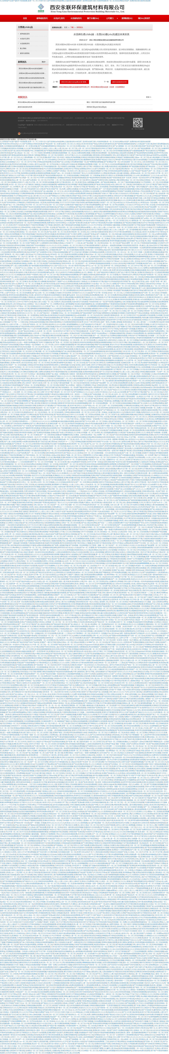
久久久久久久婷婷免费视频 (154, 895)
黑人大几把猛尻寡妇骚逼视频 (60, 308)
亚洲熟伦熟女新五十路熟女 (77, 281)
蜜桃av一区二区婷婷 (154, 811)
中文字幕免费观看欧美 (62, 604)
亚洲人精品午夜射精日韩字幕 (22, 498)
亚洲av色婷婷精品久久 (10, 342)
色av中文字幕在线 (147, 223)
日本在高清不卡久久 (118, 617)
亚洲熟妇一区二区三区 (91, 426)
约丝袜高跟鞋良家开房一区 (131, 245)
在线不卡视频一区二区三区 (33, 699)
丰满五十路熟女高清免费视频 (70, 157)
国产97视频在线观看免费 (53, 151)
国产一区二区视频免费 (151, 807)
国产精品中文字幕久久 (101, 496)
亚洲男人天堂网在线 (29, 241)
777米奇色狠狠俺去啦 (44, 805)
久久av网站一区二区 (138, 784)
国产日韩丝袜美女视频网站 (19, 423)
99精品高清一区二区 (157, 908)
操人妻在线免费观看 (157, 387)
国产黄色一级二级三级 (30, 956)
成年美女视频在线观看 (97, 320)
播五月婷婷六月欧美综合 (72, 972)
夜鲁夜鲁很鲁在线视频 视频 (53, 554)
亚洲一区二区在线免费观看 (97, 403)
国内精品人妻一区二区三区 (65, 1028)
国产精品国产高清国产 (85, 872)
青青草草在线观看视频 (95, 710)
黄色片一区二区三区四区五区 (45, 908)
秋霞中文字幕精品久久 (40, 906)
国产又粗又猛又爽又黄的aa (141, 155)
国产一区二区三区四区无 (60, 811)
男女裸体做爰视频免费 (115, 877)
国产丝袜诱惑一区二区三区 (43, 665)
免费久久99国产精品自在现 (109, 367)
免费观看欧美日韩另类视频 (66, 184)
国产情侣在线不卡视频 (140, 1021)
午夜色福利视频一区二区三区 (68, 383)
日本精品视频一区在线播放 (87, 469)
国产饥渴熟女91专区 (147, 360)
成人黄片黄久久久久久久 (39, 196)
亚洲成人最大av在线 (126, 917)
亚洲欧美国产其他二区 (51, 157)
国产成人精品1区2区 (151, 611)
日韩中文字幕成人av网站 (120, 543)
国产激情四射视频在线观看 (41, 426)
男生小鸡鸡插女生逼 (41, 288)
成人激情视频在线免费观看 (82, 951)
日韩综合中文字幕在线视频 (123, 196)
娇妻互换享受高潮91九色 (20, 978)
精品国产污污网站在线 (28, 414)
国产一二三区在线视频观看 (137, 951)
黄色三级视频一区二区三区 (80, 667)
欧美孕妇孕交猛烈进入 (90, 374)
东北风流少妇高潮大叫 (12, 227)
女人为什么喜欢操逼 (118, 1019)
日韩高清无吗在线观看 (38, 631)
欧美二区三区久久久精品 (71, 144)
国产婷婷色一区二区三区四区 (37, 324)
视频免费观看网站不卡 (142, 1032)
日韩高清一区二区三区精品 (152, 311)
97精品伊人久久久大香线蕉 (93, 297)
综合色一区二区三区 (39, 232)
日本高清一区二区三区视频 (44, 708)
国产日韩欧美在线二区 (12, 635)
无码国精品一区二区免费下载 (140, 356)
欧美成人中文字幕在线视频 (81, 308)
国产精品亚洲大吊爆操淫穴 (107, 272)
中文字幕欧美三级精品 (32, 184)
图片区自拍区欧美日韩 (68, 543)
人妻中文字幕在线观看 (149, 588)
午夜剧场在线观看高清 (36, 543)
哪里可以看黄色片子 (53, 728)
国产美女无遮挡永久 (150, 151)
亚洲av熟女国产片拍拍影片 (143, 1010)
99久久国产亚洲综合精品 (47, 259)
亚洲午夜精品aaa (137, 570)
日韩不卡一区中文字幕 (55, 212)
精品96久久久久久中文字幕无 (91, 225)
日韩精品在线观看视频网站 (44, 942)
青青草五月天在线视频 (82, 796)
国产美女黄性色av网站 (98, 667)
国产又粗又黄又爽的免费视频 (42, 678)
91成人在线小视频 (127, 378)
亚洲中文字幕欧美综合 (146, 469)
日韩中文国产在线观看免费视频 (132, 762)
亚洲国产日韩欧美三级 (33, 870)
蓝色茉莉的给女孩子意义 (86, 902)
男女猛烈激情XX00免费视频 (142, 622)
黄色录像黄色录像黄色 (111, 473)
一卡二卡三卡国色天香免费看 (40, 153)
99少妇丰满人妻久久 (9, 284)
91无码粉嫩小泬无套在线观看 (40, 737)
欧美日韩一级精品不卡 (72, 814)
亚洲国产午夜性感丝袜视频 (82, 816)
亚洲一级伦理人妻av (25, 994)
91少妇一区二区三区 (69, 148)
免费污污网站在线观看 (81, 559)
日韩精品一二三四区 (161, 214)
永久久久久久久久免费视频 (47, 421)
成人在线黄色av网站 (160, 602)
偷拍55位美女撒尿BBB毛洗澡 (84, 160)
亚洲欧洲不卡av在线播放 (90, 728)
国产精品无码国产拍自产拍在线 (28, 642)
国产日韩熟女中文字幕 (91, 703)
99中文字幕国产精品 (82, 466)
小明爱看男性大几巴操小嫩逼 (92, 455)
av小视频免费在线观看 (21, 450)
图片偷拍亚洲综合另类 (77, 329)
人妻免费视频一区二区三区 (32, 157)
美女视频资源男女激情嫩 (25, 279)
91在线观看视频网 (81, 403)
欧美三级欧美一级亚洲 (73, 374)
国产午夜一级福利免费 (116, 649)
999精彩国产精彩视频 (73, 220)
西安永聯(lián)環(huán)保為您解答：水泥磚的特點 (33, 68)
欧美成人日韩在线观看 (125, 254)
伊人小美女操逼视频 (11, 372)
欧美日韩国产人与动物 (33, 922)
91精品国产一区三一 (88, 969)
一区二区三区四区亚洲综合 (86, 525)
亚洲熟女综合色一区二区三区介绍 (143, 791)
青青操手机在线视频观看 (63, 586)
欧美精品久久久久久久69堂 (52, 297)
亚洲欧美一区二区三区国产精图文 (24, 243)
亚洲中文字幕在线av (105, 482)
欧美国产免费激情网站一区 (158, 331)
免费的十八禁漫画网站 (132, 717)
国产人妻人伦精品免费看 (19, 266)
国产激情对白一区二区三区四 (53, 590)
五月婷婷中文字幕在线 (158, 482)
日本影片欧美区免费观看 (66, 360)
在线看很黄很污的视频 (65, 257)
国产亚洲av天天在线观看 (32, 940)
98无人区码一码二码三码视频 (44, 482)
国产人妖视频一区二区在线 (95, 430)
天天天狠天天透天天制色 (37, 261)
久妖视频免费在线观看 (21, 557)
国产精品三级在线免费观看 (135, 906)
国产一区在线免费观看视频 (126, 525)
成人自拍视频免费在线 (12, 340)
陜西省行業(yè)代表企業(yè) (96, 107)
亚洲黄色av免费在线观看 (141, 1050)
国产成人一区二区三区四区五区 (116, 220)
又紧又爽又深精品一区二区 (129, 401)
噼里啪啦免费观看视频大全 (36, 669)
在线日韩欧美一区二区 (102, 663)
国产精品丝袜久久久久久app (119, 356)
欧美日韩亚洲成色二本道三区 (112, 437)
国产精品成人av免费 (98, 541)
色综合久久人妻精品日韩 (93, 212)
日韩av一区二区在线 (136, 277)
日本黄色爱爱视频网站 (108, 191)
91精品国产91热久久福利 (137, 958)
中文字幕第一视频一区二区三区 (83, 288)
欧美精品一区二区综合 (108, 532)
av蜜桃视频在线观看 (69, 525)
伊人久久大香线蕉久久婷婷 (97, 764)
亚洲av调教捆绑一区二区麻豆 (83, 568)
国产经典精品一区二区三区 (62, 845)
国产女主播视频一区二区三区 (123, 146)
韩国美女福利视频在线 (48, 207)
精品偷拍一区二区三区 (44, 408)
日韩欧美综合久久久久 (91, 913)
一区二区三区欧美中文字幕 (140, 798)
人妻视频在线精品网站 (24, 333)
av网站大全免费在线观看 (82, 635)
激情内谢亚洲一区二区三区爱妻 (107, 275)
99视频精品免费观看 (85, 164)
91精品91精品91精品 (92, 200)
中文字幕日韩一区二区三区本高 (15, 742)
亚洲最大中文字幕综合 (158, 232)
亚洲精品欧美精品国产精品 (13, 496)
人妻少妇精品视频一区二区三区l (18, 843)
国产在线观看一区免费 (159, 432)
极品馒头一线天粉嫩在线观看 (12, 491)
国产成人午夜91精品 (68, 277)
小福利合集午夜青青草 (65, 487)
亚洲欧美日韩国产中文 (50, 606)
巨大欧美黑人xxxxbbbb (25, 390)
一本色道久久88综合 (28, 951)
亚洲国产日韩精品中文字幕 (44, 681)
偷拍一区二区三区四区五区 (141, 893)
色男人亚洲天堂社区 (20, 396)
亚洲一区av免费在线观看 (25, 602)
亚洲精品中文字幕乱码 (96, 787)
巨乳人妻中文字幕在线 (23, 789)
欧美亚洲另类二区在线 (121, 969)
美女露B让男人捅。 (31, 793)
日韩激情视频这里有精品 (58, 890)
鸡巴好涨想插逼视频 (34, 692)
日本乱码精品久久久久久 (145, 550)
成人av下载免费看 (137, 674)
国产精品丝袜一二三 (152, 166)
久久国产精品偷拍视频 (158, 1037)
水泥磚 (111, 87)
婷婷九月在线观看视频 (100, 209)
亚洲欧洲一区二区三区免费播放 (108, 1026)
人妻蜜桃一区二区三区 (90, 820)
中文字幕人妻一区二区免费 (139, 599)
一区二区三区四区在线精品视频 (119, 403)
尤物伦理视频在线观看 (134, 554)
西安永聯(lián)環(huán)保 (99, 87)
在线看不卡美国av (28, 358)
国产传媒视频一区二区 (125, 374)
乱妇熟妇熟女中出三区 (72, 590)
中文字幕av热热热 (128, 338)
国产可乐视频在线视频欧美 (156, 784)
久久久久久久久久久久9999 (102, 290)
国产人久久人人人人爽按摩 (141, 489)
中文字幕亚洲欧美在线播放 (135, 904)
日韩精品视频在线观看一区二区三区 (77, 412)
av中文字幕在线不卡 (44, 356)
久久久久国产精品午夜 (126, 739)
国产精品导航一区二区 (53, 489)
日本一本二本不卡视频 (8, 502)
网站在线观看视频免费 (159, 381)
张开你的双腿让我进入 (154, 760)
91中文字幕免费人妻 (151, 577)
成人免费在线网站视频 (82, 153)
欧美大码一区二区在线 (157, 257)
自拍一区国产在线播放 (49, 570)
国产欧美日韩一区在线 (21, 823)
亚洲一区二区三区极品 (157, 579)
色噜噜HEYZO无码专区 (65, 403)
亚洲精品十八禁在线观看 (120, 850)
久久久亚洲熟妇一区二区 (74, 1048)
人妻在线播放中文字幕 (46, 230)
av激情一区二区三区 (71, 755)
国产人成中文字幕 (21, 710)
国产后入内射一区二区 (33, 999)
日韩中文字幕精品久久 (23, 1032)
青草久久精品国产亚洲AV (94, 180)
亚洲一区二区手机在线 (50, 164)
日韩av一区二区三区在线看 (70, 523)
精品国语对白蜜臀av (105, 196)
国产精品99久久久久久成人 (143, 196)
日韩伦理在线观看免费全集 (65, 417)
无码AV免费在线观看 (136, 365)
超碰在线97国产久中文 (83, 421)
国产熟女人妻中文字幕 (139, 442)
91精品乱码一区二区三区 (13, 915)
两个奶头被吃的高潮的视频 (83, 345)
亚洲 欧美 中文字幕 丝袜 (120, 599)
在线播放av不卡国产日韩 (87, 1032)
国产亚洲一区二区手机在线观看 (113, 205)
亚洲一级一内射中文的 (107, 268)
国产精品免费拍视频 (34, 920)
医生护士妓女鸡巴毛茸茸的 (116, 1017)
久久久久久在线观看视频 (82, 155)
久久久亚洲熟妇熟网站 (156, 403)
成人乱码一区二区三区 (119, 394)
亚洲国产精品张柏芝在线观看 (12, 615)
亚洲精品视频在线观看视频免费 (155, 277)
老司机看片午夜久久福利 (61, 356)
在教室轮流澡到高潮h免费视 (63, 944)
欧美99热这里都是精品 (10, 193)
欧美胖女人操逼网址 (71, 554)
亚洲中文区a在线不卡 (84, 852)
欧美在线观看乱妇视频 (75, 254)
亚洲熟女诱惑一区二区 (42, 723)
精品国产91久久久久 (131, 484)
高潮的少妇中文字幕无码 (157, 435)
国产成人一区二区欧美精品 (15, 205)
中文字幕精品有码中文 (22, 196)
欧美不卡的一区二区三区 (28, 259)
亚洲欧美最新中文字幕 (69, 457)
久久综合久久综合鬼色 (136, 545)
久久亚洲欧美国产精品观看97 (100, 606)
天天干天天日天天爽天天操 (36, 525)
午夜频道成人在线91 (34, 297)
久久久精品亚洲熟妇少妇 (92, 550)
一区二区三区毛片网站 (69, 622)
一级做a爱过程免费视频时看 (37, 839)
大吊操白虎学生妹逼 (132, 690)
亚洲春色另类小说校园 (8, 875)
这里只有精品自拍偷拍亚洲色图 (67, 284)
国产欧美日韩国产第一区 (52, 189)
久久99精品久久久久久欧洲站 (142, 814)
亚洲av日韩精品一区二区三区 (149, 180)
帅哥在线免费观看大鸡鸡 (78, 732)
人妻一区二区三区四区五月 (61, 847)
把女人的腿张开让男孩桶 (114, 581)
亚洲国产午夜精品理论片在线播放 (156, 559)
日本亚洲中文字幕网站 (143, 645)
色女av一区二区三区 (146, 746)
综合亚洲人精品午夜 (106, 820)
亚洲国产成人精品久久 (15, 640)
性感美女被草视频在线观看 (88, 202)
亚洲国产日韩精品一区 (61, 171)
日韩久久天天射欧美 (16, 793)
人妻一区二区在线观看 (140, 532)
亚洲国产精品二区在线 (60, 732)
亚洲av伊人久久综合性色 (130, 879)
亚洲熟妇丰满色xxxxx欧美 (50, 514)
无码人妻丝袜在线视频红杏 (146, 710)
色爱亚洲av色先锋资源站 (48, 315)
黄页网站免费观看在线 (18, 252)
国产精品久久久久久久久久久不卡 (59, 270)
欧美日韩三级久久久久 (27, 732)
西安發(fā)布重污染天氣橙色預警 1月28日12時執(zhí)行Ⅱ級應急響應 (33, 87)
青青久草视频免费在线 (115, 796)
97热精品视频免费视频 (102, 579)
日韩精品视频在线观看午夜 (149, 401)
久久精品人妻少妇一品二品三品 (119, 967)
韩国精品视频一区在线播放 (121, 475)
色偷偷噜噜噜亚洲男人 (52, 365)
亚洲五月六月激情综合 (17, 933)
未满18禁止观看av (15, 588)
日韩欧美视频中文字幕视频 (154, 430)
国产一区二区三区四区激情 (106, 525)
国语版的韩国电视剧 (79, 178)
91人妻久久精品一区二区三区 (88, 825)
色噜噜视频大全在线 (67, 365)
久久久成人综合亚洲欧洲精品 (118, 949)
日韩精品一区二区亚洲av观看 (135, 960)
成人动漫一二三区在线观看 (129, 696)
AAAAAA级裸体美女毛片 (46, 340)
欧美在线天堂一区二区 (122, 820)
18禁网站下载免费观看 (136, 771)
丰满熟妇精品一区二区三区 (144, 685)
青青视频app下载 (129, 872)
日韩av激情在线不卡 (52, 717)
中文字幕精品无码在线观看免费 (116, 771)
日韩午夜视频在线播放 (91, 248)
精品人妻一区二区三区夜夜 (29, 435)
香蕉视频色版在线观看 (58, 593)
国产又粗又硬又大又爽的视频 (73, 347)
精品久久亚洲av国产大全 (129, 753)
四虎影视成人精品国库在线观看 (122, 153)
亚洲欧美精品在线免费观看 (70, 915)
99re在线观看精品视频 (97, 604)
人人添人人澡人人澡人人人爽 (155, 457)
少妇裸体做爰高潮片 (76, 426)
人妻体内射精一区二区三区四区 (81, 480)
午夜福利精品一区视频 (75, 739)
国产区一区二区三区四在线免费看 (111, 726)
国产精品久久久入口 (82, 737)
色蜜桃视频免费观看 (109, 212)
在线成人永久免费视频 (48, 1028)
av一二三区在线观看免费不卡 (25, 462)
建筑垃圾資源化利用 (119, 82)
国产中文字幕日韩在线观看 (104, 999)
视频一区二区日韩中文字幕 (27, 351)
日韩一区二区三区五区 (20, 169)
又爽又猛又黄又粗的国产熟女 (43, 611)
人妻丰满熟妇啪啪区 (16, 527)
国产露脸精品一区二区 (40, 897)
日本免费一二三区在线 (68, 717)
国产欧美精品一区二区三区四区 (122, 421)
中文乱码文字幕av (100, 872)
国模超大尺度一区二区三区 (149, 444)
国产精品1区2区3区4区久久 (45, 572)
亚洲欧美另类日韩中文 (18, 760)
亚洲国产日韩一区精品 (125, 615)
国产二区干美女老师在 (13, 719)
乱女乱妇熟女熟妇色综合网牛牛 (153, 446)
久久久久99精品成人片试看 (79, 1012)
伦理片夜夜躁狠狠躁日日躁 (112, 962)
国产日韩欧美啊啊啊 (20, 401)
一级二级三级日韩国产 (137, 933)
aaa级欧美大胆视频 (95, 529)
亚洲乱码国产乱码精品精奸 (133, 796)
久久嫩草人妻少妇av (25, 254)
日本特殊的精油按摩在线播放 (117, 171)
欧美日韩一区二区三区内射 (72, 645)
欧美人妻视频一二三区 (160, 985)
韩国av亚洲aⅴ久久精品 (50, 748)
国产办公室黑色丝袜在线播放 (100, 735)
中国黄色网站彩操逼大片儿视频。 (140, 602)
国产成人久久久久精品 (157, 376)
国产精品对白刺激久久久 (29, 331)
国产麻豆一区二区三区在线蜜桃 (136, 665)
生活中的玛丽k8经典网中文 (114, 563)
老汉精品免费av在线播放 (32, 464)
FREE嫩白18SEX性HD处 (62, 279)
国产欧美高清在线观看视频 (124, 730)
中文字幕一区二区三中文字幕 (152, 852)
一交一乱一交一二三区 (61, 419)
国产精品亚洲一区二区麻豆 (52, 144)
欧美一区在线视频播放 (40, 667)
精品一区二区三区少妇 (10, 902)
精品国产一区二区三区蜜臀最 (84, 699)
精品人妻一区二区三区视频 (123, 566)
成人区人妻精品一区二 (89, 272)
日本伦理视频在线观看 (120, 151)
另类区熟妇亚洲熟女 (9, 624)
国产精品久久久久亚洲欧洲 (58, 473)
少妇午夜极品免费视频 (76, 746)
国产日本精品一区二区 (12, 317)
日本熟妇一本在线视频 (141, 374)
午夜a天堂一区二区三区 (96, 460)
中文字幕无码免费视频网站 (91, 205)
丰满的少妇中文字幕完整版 (90, 996)
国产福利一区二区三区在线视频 (144, 987)
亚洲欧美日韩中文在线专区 (64, 757)
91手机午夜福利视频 (27, 234)
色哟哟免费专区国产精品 (47, 888)
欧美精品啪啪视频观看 (85, 448)
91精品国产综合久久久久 (56, 839)
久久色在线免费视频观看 (156, 160)
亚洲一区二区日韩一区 (47, 331)
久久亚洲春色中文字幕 (95, 281)
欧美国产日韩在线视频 (10, 345)
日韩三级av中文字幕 (147, 405)
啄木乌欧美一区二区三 (53, 401)
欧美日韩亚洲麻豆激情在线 (128, 347)
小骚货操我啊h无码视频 (99, 757)
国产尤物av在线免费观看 (97, 865)
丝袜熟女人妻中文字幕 (41, 338)
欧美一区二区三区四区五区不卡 (127, 315)
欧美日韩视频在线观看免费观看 (139, 721)
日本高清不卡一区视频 (98, 633)
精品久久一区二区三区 (149, 676)
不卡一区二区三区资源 (106, 566)
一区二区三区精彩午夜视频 (132, 807)
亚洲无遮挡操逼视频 (26, 288)
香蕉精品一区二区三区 (18, 250)
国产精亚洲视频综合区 (139, 881)
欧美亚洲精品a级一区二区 (63, 439)
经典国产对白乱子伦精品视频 (49, 917)
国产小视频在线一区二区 (105, 234)
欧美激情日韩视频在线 (76, 423)
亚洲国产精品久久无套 (10, 288)
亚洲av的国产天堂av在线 (27, 863)
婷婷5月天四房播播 (82, 360)
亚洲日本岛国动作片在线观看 (49, 286)
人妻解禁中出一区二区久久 (115, 460)
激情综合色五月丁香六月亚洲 (131, 498)
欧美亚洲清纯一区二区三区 (76, 444)
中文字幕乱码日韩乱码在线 (68, 922)
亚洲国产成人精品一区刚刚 (54, 374)
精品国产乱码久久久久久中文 (121, 672)
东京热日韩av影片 (156, 640)
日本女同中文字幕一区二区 (64, 509)
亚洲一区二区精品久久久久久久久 (54, 550)
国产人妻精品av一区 (30, 588)
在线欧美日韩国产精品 (73, 196)
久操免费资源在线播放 (78, 437)
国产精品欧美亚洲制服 (85, 579)
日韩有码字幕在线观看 (83, 236)
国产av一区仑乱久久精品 (19, 575)
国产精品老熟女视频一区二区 (136, 617)
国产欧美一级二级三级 (158, 798)
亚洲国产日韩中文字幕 (120, 699)
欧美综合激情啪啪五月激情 (56, 295)
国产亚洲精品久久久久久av (82, 392)
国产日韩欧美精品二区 (83, 509)
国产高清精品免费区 (82, 514)
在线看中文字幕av (19, 705)
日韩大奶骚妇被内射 (129, 302)
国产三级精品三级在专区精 (108, 1046)
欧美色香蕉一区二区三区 (43, 279)
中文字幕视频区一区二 (136, 735)
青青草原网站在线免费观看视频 (104, 448)
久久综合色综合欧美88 (147, 369)
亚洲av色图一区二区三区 (83, 809)
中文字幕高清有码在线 (145, 897)
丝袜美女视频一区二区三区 (75, 180)
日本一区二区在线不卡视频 (120, 568)
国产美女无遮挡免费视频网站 (12, 647)
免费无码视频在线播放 (107, 157)
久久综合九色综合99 (118, 263)
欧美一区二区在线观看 (146, 931)
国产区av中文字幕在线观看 (111, 338)
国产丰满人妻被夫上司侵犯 (143, 1005)
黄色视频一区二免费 (153, 408)
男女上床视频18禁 (36, 151)
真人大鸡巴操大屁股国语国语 (97, 232)
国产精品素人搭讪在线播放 (80, 218)
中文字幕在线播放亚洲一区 (50, 166)
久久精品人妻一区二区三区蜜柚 (127, 340)
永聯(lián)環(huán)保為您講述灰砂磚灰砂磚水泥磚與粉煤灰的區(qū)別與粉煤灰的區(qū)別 (33, 78)
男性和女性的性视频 (19, 164)
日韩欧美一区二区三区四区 (54, 773)
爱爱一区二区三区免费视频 (71, 726)
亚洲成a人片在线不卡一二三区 (69, 243)
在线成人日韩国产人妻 (70, 1003)
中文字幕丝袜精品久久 (43, 663)
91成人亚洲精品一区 (29, 304)
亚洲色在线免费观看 (43, 947)
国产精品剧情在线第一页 (150, 209)
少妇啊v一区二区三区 (34, 263)
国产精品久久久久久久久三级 (64, 376)
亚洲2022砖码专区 (78, 965)
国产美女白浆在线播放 (120, 435)
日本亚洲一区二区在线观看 (147, 789)
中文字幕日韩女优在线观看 (18, 701)
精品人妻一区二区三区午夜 (48, 275)
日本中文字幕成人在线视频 (150, 261)
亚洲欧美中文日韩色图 (48, 403)
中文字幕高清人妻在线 (149, 717)
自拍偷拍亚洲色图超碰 (134, 1041)
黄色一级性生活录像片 (127, 473)
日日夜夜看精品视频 (19, 214)
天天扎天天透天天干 (69, 489)
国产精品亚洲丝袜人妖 (99, 399)
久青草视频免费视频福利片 (138, 331)
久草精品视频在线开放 (32, 198)
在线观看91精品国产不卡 (132, 708)
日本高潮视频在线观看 (103, 561)
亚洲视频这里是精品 (26, 723)
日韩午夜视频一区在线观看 (139, 861)
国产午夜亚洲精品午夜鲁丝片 (91, 843)
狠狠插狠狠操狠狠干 (59, 739)
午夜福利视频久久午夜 (56, 532)
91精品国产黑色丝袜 (32, 579)
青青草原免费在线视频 (113, 446)
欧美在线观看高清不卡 (38, 843)
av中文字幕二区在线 (147, 205)
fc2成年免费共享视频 (152, 220)
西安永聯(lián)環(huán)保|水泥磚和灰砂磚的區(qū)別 (36, 102)
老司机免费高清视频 (64, 924)
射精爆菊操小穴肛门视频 (14, 965)
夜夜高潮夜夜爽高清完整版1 (115, 279)
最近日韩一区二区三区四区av (43, 498)
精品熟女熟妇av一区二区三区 (128, 169)
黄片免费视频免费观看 (38, 223)
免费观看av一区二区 (16, 257)
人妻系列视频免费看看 (44, 595)
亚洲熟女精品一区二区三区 (85, 146)
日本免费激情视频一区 (78, 162)
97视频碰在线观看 (6, 196)
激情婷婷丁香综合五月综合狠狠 (14, 1035)
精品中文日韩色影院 (111, 281)
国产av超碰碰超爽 (135, 151)
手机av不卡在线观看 (39, 1032)
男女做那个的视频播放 (114, 223)
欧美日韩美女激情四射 (83, 290)
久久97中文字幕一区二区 (152, 757)
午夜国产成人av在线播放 (20, 480)
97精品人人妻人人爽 (86, 687)
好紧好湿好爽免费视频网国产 (136, 514)
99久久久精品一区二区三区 (50, 579)
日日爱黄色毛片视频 (78, 527)
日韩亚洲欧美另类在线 (146, 899)
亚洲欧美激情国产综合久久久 (77, 529)
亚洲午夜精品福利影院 (15, 155)
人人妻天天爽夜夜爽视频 (11, 597)
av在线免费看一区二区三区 (86, 315)
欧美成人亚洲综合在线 (67, 236)
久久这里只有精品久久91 (100, 277)
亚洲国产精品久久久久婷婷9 (87, 714)
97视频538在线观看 (130, 541)
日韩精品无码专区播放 (35, 365)
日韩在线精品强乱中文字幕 (22, 593)
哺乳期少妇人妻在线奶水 (136, 714)
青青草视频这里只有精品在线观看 (15, 376)
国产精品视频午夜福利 (29, 635)
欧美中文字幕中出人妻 (109, 940)
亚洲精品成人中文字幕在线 (11, 958)
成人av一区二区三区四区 (22, 270)
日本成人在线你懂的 (123, 674)
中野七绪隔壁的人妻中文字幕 (83, 672)
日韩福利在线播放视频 (126, 189)
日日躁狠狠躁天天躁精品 (8, 1019)
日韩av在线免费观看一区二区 (49, 448)
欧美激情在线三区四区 (50, 369)
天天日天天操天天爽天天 (49, 933)
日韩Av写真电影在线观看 (153, 570)
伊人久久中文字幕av (124, 511)
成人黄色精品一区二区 (160, 872)
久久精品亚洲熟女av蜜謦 (81, 227)
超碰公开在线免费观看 (135, 604)
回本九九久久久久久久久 (55, 823)
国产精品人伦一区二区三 (93, 405)
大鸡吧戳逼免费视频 (111, 841)
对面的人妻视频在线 (58, 913)
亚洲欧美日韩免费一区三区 (31, 748)
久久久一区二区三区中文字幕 (25, 162)
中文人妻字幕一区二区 (32, 257)
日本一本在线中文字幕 (77, 187)
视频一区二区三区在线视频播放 (30, 236)
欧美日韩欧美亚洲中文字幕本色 (123, 920)
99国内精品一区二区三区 (154, 624)
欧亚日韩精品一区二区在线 (109, 590)
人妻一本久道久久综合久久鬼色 (22, 460)
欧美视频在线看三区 (117, 737)
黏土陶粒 (23, 48)
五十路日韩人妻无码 (55, 755)
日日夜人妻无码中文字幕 (37, 295)
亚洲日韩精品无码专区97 (96, 279)
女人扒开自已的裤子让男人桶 (83, 1010)
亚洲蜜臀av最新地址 (22, 780)
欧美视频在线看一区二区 (92, 739)
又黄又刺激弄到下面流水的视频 (35, 491)
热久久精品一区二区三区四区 (156, 904)
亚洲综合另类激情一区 (28, 437)
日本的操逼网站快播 (67, 514)
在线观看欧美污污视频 (75, 248)
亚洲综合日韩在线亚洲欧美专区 (11, 347)
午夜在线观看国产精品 (76, 577)
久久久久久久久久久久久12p (139, 1037)
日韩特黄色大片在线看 (63, 572)
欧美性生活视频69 (81, 681)
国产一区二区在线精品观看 (112, 405)
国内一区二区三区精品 (103, 793)
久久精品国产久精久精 (144, 144)
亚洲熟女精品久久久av (25, 209)
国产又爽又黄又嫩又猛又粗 (50, 387)
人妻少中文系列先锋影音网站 (97, 690)
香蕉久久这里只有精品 (151, 586)
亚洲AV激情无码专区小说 (14, 568)
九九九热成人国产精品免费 (36, 827)
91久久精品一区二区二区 (124, 324)
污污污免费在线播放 (159, 227)
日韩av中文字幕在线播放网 (96, 857)
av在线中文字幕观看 (83, 241)
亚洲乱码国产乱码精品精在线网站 (62, 584)
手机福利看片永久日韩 (35, 189)
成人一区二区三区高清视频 (35, 457)
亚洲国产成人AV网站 (66, 385)
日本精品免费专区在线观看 (88, 189)
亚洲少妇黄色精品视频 (51, 202)
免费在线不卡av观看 (51, 676)
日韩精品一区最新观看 (147, 347)
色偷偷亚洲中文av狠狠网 (32, 640)
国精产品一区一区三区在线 (97, 642)
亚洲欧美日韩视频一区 (40, 626)
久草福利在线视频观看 (143, 338)
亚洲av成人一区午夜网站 (28, 230)
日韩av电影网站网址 (98, 660)
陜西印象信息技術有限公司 (82, 125)
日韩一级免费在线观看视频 (68, 748)
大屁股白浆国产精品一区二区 (59, 990)
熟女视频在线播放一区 (122, 784)
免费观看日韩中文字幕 (99, 308)
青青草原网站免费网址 (88, 478)
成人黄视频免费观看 (154, 478)
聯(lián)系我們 (144, 18)
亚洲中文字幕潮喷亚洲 (111, 423)
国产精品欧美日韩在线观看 (135, 399)
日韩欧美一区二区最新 (151, 279)
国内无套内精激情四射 (113, 351)
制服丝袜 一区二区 (116, 182)
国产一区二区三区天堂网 (35, 453)
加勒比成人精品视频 (121, 958)
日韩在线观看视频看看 (144, 547)
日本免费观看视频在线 (115, 938)
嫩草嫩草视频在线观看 (122, 861)
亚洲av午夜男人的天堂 (19, 363)
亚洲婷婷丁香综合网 (64, 259)
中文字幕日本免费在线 (93, 773)
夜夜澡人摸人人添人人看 (112, 230)
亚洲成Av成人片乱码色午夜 (13, 478)
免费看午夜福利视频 (19, 446)
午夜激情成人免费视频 (111, 401)
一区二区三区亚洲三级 (61, 462)
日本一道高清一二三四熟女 (79, 394)
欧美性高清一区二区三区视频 (119, 471)
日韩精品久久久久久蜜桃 (147, 654)
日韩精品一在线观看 (92, 419)
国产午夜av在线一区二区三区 (100, 766)
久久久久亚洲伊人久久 (81, 735)
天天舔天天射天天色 (13, 654)
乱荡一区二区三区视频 (132, 676)
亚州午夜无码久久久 (77, 405)
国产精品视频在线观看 (137, 166)
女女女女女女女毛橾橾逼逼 (132, 320)
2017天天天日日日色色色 (116, 399)
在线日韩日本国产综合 (138, 561)
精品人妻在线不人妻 (89, 198)
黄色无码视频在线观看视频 (74, 744)
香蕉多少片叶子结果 (111, 455)
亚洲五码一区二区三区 (27, 690)
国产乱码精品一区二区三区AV (22, 367)
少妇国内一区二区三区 (104, 755)
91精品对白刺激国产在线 (118, 852)
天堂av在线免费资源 (16, 1010)
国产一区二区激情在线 (107, 324)
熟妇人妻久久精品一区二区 (43, 302)
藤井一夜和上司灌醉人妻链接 (111, 322)
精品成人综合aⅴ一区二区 (41, 886)
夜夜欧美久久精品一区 (101, 1030)
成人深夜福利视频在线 (132, 667)
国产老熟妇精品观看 (115, 872)
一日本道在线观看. (105, 487)
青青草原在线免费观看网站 (18, 295)
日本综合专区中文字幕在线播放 (93, 220)
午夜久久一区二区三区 (104, 151)
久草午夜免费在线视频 (118, 572)
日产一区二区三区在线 (100, 834)
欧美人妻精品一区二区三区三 (85, 584)
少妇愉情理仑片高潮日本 (106, 198)
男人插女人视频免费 (16, 349)
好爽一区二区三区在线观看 (97, 649)
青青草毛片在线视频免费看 (39, 320)
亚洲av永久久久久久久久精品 (63, 193)
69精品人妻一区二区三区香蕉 (66, 902)
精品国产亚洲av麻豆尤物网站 (61, 559)
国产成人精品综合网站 (35, 214)
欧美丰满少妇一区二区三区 (18, 410)
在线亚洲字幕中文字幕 (113, 320)
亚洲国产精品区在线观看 (31, 207)
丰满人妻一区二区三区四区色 (116, 839)
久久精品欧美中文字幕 (39, 782)
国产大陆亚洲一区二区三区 (72, 536)
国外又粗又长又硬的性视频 (77, 723)
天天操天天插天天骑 (146, 534)
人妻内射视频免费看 (147, 696)
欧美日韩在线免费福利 (45, 552)
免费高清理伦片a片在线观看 (28, 962)
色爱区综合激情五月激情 (141, 701)
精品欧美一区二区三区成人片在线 (137, 728)
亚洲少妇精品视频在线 (136, 496)
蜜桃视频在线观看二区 (114, 660)
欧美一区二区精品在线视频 (68, 175)
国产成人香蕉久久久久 (16, 277)
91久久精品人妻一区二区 (42, 581)
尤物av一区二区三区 (141, 157)
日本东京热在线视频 (118, 748)
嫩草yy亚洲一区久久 (53, 272)
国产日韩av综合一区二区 (40, 800)
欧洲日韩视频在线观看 (127, 1048)
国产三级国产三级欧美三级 (73, 575)
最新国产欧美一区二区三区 (46, 417)
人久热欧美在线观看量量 (57, 248)
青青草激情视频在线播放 (28, 974)
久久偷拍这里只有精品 (147, 462)
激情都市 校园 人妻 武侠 (141, 198)
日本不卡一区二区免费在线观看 (88, 367)
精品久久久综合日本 (44, 1023)
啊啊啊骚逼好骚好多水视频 (92, 962)
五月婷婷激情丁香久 (78, 173)
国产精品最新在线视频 (126, 685)
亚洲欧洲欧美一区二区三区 (90, 814)
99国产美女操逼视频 (101, 345)
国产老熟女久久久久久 (46, 980)
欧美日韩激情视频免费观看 (64, 209)
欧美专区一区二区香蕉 (125, 870)
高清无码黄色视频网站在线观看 (134, 818)
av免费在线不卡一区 (51, 699)
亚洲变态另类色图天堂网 (89, 157)
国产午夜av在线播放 (141, 313)
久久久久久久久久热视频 (12, 275)
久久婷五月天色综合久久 (158, 324)
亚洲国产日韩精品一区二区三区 (21, 338)
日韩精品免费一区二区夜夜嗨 (89, 175)
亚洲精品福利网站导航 (143, 236)
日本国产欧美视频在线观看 (68, 647)
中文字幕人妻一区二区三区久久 (11, 157)
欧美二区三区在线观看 (81, 586)
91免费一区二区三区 (131, 829)
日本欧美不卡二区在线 (18, 726)
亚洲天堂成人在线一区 (144, 281)
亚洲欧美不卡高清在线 (66, 214)
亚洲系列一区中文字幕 (65, 155)
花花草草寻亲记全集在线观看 (155, 735)
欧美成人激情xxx (12, 714)
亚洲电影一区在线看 (84, 920)
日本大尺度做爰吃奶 (152, 523)
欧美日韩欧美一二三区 (145, 593)
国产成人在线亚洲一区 (160, 193)
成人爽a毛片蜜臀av (135, 586)
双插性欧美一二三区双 (53, 638)
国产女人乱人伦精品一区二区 (28, 268)
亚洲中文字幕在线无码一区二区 (66, 182)
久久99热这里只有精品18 (68, 164)
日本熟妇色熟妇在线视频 (34, 929)
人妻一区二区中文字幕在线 (87, 148)
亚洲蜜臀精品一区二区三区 (68, 353)
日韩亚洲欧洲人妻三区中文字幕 (143, 184)
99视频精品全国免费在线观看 (65, 980)
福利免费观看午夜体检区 (20, 879)
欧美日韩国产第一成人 (127, 281)
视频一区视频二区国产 (60, 200)
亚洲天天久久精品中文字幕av (108, 261)
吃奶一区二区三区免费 (108, 295)
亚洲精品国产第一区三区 (56, 656)
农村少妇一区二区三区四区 (127, 656)
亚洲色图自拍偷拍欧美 (53, 712)
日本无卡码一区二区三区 (131, 351)
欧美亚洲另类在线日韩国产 (86, 868)
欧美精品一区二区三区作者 (142, 193)
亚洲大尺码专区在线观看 (87, 311)
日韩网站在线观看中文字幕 (130, 225)
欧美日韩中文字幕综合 (87, 922)
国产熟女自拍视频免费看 (139, 353)
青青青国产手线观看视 (20, 507)
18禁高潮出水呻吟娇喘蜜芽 (101, 155)
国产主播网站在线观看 (111, 347)
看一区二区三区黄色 (103, 554)
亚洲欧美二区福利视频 (8, 218)
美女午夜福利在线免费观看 (53, 478)
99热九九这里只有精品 (32, 568)
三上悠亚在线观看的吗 (62, 552)
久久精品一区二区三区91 (19, 1046)
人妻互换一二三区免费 (147, 322)
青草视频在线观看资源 (75, 550)
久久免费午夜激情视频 (78, 694)
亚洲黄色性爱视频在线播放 (154, 252)
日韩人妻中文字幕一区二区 (141, 944)
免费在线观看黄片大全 (87, 284)
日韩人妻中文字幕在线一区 (139, 482)
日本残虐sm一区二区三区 (126, 550)
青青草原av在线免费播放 (46, 241)
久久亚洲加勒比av (106, 811)
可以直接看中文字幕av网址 (44, 764)
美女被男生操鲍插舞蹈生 (67, 315)
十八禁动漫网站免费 (91, 985)
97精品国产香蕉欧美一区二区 (149, 275)
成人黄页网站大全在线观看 (89, 191)
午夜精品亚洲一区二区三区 (111, 502)
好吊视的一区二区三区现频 (95, 527)
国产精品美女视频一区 (51, 674)
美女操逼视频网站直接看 (39, 778)
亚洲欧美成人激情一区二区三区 (39, 539)
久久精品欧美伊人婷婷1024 (105, 340)
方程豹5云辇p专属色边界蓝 (119, 845)
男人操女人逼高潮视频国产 (85, 1037)
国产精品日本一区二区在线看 (105, 622)
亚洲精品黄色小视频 (71, 1032)
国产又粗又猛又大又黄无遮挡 (31, 311)
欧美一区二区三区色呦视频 (82, 791)
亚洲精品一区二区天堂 (20, 935)
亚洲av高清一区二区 (61, 187)
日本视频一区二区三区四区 (70, 396)
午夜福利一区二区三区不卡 (62, 392)
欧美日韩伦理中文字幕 (44, 529)
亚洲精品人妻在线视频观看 (73, 212)
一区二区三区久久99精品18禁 (95, 450)
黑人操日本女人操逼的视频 (39, 879)
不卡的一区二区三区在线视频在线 (96, 960)
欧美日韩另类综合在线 (153, 471)
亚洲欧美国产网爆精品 (102, 572)
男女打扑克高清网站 (37, 769)
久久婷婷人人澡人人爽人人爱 (51, 148)
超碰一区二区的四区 (90, 566)
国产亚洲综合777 (90, 516)
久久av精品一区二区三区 (89, 1050)
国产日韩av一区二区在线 (101, 331)
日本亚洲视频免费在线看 (79, 604)
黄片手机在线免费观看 (132, 726)
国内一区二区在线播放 (130, 962)
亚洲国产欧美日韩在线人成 (48, 647)
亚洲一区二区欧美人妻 (103, 270)
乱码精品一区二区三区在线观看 (52, 412)
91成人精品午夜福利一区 (28, 552)
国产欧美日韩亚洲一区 (89, 782)
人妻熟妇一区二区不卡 (70, 687)
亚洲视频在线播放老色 (79, 649)
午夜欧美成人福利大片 (152, 536)
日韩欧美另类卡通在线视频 (56, 669)
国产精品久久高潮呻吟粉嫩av (105, 214)
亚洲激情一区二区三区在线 (44, 345)
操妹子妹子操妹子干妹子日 (81, 911)
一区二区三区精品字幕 (117, 775)
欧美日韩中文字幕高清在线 (101, 543)
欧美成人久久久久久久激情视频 (76, 823)
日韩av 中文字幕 (129, 437)
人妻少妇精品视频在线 (88, 897)
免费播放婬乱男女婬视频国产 (89, 647)
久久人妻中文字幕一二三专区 (16, 324)
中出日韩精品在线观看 (156, 669)
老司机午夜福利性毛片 (18, 839)
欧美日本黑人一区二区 (24, 482)
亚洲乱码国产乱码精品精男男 (101, 475)
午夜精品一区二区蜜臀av (154, 933)
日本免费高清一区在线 (102, 207)
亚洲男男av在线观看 (159, 155)
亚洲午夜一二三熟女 (64, 633)
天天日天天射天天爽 (119, 342)
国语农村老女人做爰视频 (35, 489)
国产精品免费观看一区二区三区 (149, 148)
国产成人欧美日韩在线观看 (19, 151)
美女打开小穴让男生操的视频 (41, 475)
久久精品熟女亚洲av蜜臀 (37, 1026)
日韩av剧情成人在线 (28, 227)
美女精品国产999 (92, 805)
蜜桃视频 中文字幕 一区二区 (111, 647)
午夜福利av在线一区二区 (14, 550)
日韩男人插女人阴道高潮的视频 (59, 299)
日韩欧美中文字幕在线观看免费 (70, 198)
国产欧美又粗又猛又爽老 (131, 209)
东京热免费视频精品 (39, 381)
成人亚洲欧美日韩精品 (131, 259)
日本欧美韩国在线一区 (56, 563)
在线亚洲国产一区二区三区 (68, 464)
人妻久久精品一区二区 (30, 915)
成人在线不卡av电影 (88, 674)
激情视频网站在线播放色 (114, 360)
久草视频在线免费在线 (157, 608)
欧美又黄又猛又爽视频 (134, 164)
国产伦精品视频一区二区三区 (100, 394)
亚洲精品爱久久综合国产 (21, 200)
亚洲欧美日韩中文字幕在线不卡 (38, 399)
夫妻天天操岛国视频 (139, 160)
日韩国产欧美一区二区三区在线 (127, 816)
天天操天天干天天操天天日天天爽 (54, 857)
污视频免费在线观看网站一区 (79, 408)
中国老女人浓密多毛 (97, 514)
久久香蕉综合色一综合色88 (147, 202)
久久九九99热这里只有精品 (70, 286)
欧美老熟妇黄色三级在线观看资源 (32, 717)
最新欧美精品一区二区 (138, 681)
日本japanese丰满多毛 (64, 568)
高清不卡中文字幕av (21, 820)
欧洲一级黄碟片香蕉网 (116, 439)
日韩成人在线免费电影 (33, 798)
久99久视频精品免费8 (77, 805)
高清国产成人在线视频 (154, 635)
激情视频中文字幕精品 (59, 484)
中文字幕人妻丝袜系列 (10, 236)
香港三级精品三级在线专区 (144, 284)
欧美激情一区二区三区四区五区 (93, 742)
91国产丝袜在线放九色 (155, 660)
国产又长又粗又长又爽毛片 (95, 363)
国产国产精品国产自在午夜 (123, 428)
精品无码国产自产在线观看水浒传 (39, 252)
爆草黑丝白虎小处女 (65, 547)
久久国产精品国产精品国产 (138, 171)
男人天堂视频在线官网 (68, 917)
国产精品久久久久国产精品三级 (122, 687)
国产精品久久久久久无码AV (119, 390)
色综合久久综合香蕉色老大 (41, 739)
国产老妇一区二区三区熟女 (157, 507)
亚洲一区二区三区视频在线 (113, 723)
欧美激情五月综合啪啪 (112, 710)
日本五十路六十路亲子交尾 (44, 954)
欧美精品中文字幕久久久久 (115, 527)
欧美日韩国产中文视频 (12, 286)
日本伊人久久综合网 (76, 414)
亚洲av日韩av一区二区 (92, 254)
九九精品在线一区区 (124, 532)
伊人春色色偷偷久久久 (140, 419)
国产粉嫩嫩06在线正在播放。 (70, 435)
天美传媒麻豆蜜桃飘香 (139, 327)
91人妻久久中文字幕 (31, 647)
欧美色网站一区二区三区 (77, 690)
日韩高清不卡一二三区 (65, 442)
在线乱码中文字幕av (71, 169)
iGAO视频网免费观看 (42, 220)
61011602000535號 (33, 133)
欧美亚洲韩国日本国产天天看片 (66, 234)
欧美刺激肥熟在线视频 (159, 683)
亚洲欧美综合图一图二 (82, 257)
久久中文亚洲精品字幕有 (119, 365)
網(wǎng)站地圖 (99, 125)
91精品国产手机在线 (150, 164)
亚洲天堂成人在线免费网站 (107, 685)
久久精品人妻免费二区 (100, 602)
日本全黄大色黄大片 (101, 557)
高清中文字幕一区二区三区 (38, 575)
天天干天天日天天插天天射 (69, 202)
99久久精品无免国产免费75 (50, 534)
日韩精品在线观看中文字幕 (85, 599)
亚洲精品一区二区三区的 (34, 1050)
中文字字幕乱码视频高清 (22, 516)
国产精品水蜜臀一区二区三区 (129, 243)
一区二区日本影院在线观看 (13, 917)
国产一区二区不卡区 (60, 505)
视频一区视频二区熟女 (153, 496)
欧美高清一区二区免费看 (157, 353)
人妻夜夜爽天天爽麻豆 (150, 926)
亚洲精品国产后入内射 (139, 403)
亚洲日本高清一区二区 (69, 263)
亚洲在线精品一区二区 (23, 232)
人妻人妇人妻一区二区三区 (119, 505)
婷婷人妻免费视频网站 (70, 324)
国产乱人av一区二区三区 (94, 266)
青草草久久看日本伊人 (13, 358)
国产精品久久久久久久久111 (145, 712)
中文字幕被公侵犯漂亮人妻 (53, 225)
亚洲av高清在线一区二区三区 (123, 651)
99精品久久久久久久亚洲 (33, 369)
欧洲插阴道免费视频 (43, 173)
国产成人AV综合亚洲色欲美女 (32, 523)
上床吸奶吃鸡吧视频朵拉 (139, 976)
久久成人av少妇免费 (118, 392)
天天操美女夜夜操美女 (86, 622)
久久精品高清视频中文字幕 (97, 171)
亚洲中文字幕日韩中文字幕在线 (21, 394)
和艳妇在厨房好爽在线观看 (38, 532)
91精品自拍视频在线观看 (28, 518)
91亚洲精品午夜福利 (118, 554)
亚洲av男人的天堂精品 (14, 304)
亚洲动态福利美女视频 (87, 613)
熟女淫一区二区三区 (157, 299)
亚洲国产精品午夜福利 (120, 257)
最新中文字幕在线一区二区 (153, 365)
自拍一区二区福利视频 (29, 861)
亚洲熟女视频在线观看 (120, 608)
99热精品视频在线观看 (133, 491)
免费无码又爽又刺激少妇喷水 (114, 552)
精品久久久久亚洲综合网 (126, 200)
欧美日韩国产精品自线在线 (11, 428)
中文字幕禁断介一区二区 (149, 182)
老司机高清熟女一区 (88, 435)
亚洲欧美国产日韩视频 (134, 263)
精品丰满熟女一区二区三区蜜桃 (150, 230)
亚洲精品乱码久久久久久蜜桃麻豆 (133, 624)
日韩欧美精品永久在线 (141, 672)
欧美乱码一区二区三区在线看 (103, 809)
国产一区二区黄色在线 (129, 358)
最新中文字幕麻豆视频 (15, 403)
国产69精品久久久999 (56, 196)
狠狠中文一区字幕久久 (40, 248)
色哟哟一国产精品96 (102, 182)
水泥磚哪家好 (120, 87)
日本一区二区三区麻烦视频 (93, 453)
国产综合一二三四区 (105, 523)
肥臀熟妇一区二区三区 (48, 155)
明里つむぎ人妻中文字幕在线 (29, 872)
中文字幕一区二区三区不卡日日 (36, 205)
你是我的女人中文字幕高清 (29, 191)
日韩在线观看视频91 (114, 879)
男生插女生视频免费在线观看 (122, 385)
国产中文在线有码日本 (142, 378)
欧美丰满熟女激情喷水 (126, 942)
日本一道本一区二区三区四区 (122, 227)
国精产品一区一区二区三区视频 (29, 284)
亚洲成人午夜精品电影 (155, 254)
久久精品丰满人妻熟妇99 (109, 931)
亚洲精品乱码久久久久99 (39, 306)
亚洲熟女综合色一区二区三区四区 (132, 536)
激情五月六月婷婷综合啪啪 (157, 345)
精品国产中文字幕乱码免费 (85, 1028)
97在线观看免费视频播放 (135, 304)
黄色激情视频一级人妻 (90, 658)
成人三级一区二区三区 (60, 426)
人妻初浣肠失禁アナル (8, 279)
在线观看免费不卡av (120, 523)
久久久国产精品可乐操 (77, 473)
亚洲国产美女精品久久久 (91, 536)
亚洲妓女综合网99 (59, 529)
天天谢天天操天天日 (54, 687)
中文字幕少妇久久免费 (69, 825)
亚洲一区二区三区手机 (115, 807)
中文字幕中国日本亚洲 (34, 175)
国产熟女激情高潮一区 (35, 446)
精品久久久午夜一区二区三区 (149, 396)
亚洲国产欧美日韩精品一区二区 (15, 931)
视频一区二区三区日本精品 (21, 290)
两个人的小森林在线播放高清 (149, 288)
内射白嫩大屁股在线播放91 (124, 234)
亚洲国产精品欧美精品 (23, 381)
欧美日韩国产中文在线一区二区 (104, 442)
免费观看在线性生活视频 (107, 374)
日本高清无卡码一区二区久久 (115, 252)
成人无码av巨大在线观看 (121, 584)
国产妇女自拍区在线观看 (84, 850)
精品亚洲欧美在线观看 (53, 335)
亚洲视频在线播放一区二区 (153, 450)
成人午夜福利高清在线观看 (115, 559)
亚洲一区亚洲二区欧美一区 (131, 178)
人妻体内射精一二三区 (121, 980)
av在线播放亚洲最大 (59, 938)
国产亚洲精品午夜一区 (111, 162)
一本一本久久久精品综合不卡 (136, 216)
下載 (72, 27)
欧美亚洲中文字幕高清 (134, 238)
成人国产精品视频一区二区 (89, 243)
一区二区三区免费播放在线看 (78, 539)
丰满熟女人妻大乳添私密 (92, 502)
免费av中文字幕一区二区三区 (126, 469)
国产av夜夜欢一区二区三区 (37, 180)
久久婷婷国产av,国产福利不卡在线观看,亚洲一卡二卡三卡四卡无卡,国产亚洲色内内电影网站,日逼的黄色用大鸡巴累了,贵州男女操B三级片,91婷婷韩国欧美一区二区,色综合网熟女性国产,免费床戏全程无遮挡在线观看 (75, 142)
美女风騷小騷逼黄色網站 (149, 996)
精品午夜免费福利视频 (134, 279)
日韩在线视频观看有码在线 (144, 658)
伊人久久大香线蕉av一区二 (64, 216)
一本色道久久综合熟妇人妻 (145, 437)
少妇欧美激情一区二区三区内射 (55, 446)
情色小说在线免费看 (11, 660)
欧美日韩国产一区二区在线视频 (15, 365)
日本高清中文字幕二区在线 (24, 484)
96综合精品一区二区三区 (109, 243)
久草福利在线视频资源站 (51, 317)
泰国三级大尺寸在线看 (24, 875)
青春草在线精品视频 (132, 410)
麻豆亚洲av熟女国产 (41, 460)
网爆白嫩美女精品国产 (72, 996)
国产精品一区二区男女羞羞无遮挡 (86, 487)
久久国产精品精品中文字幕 (88, 324)
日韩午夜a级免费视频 (127, 367)
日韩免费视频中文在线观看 (137, 394)
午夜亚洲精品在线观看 (89, 1001)
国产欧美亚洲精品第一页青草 (129, 423)
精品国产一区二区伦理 (78, 356)
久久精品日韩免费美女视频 (106, 615)
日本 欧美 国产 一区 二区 (135, 527)
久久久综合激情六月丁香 (58, 802)
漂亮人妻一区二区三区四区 (68, 999)
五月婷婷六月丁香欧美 (104, 699)
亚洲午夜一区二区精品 (111, 266)
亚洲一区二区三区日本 (158, 460)
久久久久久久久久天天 (53, 245)
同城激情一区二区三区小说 (108, 169)
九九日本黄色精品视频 (76, 200)
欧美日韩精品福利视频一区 (22, 419)
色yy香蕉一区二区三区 (159, 385)
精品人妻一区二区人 (19, 180)
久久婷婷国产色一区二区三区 (79, 399)
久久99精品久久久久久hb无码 (82, 507)
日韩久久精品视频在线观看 (97, 888)
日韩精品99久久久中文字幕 (38, 701)
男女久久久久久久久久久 (98, 439)
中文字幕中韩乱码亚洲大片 (120, 681)
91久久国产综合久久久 (58, 266)
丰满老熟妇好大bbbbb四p (64, 987)
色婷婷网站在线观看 (28, 173)
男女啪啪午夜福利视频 (148, 363)
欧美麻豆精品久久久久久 (156, 442)
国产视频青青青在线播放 (31, 428)
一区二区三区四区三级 (44, 732)
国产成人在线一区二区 (48, 349)
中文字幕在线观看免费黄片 (91, 245)
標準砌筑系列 (42, 18)
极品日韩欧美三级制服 (32, 155)
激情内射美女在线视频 (58, 771)
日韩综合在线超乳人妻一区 (78, 983)
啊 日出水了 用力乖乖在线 (91, 322)
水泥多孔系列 (59, 18)
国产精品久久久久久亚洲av (73, 453)
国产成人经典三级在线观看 (9, 435)
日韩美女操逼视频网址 (87, 617)
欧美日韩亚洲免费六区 (18, 489)
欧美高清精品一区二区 (108, 511)
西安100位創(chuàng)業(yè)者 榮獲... (74, 82)
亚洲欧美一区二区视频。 (113, 626)
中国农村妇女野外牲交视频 (44, 234)
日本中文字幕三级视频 (85, 1021)
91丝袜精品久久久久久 (22, 473)
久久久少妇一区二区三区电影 (72, 401)
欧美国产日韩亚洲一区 (63, 949)
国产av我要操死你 (135, 487)
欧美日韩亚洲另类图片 (141, 908)
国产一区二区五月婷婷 (119, 545)
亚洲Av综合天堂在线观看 (37, 272)
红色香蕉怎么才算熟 (56, 575)
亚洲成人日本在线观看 (154, 626)
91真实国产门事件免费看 (82, 327)
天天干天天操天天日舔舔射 (158, 672)
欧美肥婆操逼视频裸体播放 (101, 342)
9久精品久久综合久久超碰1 (125, 214)
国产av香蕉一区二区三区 (93, 358)
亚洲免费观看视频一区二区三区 (44, 809)
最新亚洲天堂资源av (45, 518)
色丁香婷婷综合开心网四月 (128, 275)
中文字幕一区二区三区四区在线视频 (41, 182)
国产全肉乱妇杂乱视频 (34, 613)
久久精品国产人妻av (136, 742)
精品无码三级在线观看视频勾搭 (115, 250)
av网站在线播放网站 (77, 450)
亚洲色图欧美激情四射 (124, 175)
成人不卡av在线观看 (24, 248)
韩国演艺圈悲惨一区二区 (72, 705)
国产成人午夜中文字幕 (126, 272)
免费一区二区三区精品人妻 (26, 392)
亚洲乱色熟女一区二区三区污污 (138, 1017)
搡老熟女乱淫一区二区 (32, 412)
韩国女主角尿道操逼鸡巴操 (42, 629)
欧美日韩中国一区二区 (10, 160)
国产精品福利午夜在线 (59, 624)
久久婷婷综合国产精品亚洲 (125, 613)
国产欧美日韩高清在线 (102, 184)
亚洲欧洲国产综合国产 (55, 1032)
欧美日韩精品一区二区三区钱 (150, 169)
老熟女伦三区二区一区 (21, 762)
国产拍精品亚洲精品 (105, 958)
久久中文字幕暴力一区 (56, 906)
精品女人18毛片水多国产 (75, 381)
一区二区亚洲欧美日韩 (50, 640)
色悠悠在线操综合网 (118, 911)
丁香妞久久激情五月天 (23, 683)
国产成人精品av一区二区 (20, 153)
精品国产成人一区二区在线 (60, 173)
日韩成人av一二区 (12, 872)
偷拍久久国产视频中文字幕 (121, 327)
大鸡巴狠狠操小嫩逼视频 (111, 225)
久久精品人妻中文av (34, 164)
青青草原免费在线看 (44, 811)
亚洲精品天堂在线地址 (160, 705)
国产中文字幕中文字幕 (134, 392)
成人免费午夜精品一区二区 (115, 924)
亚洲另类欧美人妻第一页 (34, 1030)
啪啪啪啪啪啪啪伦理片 (104, 146)
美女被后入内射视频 (24, 212)
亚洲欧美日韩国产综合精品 (51, 311)
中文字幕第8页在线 (27, 654)
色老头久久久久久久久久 (139, 579)
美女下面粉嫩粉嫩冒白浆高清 (67, 428)
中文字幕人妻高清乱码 (68, 448)
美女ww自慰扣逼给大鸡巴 (56, 491)
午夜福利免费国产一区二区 (32, 674)
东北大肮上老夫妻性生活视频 (37, 563)
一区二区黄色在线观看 (92, 414)
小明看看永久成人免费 (100, 166)
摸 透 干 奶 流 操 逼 (156, 888)
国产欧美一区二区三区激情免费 (11, 674)
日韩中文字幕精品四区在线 (100, 365)
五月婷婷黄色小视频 (64, 965)
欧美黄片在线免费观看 (150, 663)
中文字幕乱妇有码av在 (42, 254)
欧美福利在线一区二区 (21, 223)
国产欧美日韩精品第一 (120, 376)
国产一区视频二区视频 (38, 823)
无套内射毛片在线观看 (8, 209)
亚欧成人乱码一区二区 (94, 886)
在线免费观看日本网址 (141, 349)
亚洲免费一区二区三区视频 (78, 750)
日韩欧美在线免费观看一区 (100, 153)
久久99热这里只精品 (132, 750)
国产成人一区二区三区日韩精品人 (60, 306)
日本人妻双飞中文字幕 (44, 392)
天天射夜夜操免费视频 (53, 893)
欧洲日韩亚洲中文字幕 (76, 960)
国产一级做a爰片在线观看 (18, 543)
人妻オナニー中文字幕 (8, 805)
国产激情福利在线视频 (36, 401)
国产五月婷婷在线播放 (123, 478)
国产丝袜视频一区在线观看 (78, 545)
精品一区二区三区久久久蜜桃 (106, 284)
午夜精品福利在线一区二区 (143, 428)
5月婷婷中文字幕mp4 (117, 457)
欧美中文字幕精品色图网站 (70, 272)
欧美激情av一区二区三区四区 (51, 347)
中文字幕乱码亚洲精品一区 (26, 926)
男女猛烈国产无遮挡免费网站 (77, 800)
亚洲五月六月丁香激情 (32, 514)
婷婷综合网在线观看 (37, 638)
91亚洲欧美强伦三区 (71, 870)
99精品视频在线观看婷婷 (104, 978)
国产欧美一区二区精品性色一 (97, 356)
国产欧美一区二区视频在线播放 (116, 742)
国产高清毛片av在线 (28, 947)
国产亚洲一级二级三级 (74, 742)
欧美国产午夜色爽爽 (91, 597)
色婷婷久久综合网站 (147, 439)
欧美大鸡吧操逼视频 (91, 798)
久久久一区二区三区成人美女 (40, 694)
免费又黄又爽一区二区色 (152, 290)
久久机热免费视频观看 (116, 669)
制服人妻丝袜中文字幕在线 (15, 1050)
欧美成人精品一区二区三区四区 (83, 270)
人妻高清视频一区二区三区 (47, 360)
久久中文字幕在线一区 (88, 396)
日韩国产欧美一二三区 (157, 820)
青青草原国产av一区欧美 (11, 311)
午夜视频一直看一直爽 (92, 884)
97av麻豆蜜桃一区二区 (53, 617)
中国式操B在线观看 (83, 606)
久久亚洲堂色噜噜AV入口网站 (96, 173)
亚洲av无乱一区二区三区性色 (31, 317)
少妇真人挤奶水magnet (139, 584)
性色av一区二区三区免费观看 (64, 290)
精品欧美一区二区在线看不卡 (109, 705)
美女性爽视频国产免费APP (67, 570)
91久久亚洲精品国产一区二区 (60, 378)
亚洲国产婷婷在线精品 (60, 608)
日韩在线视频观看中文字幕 (103, 216)
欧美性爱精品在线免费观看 (56, 381)
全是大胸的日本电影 (108, 701)
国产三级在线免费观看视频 (83, 987)
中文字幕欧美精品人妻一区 (153, 877)
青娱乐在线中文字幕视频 (49, 353)
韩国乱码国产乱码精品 (8, 595)
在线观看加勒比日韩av (44, 816)
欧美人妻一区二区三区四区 (25, 572)
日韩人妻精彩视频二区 (36, 1014)
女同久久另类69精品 (13, 360)
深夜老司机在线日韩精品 (87, 464)
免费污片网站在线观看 (15, 166)
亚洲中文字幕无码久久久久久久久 (100, 299)
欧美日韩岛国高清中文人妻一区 (52, 818)
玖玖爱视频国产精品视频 (157, 532)
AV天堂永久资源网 (84, 834)
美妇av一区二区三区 (105, 500)
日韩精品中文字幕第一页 (32, 550)
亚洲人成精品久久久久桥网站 (41, 171)
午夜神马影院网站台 (99, 951)
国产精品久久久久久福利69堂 (51, 1003)
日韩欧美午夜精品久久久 (121, 561)
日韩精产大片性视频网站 (142, 464)
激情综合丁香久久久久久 (58, 502)
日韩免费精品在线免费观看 (19, 638)
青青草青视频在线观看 (118, 241)
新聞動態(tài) (127, 18)
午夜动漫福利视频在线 (52, 277)
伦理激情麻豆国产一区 (125, 464)
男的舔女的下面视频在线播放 (101, 257)
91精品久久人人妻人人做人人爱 (146, 999)
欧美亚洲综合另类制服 (15, 148)
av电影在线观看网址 (42, 771)
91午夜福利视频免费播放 (106, 1032)
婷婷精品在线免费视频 (145, 1026)
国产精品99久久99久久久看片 (60, 320)
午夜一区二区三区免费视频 (139, 845)
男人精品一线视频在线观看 (154, 241)
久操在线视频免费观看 (29, 360)
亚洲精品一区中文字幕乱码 (105, 288)
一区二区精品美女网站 (155, 922)
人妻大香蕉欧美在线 (122, 509)
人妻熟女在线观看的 (49, 920)
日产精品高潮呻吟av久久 (145, 638)
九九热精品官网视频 (93, 994)
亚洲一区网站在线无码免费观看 (76, 626)
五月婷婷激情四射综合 (78, 710)
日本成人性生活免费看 (27, 608)
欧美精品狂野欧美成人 (94, 473)
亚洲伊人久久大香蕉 (149, 238)
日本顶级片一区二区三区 (84, 929)
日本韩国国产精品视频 (120, 290)
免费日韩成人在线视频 (107, 1050)
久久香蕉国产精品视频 (150, 629)
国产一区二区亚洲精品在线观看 (86, 482)
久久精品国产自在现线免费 (134, 457)
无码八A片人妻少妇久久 (78, 171)
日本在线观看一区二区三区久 (130, 162)
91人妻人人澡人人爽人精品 (129, 372)
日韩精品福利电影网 (44, 162)
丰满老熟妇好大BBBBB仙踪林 (106, 789)
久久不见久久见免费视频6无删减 (106, 520)
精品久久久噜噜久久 (97, 875)
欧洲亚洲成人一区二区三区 (99, 737)
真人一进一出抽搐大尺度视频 (59, 710)
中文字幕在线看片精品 (103, 922)
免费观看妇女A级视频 (109, 313)
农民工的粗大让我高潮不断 (38, 1041)
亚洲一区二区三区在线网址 (46, 160)
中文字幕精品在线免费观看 (119, 678)
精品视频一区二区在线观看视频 (24, 1023)
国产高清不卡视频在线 (44, 342)
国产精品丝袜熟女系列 (26, 327)
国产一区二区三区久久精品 (76, 669)
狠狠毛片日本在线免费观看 (87, 784)
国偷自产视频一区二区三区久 (71, 455)
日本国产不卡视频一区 (116, 690)
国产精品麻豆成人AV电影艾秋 (145, 1001)
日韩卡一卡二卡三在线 (19, 1037)
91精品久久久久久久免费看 (151, 320)
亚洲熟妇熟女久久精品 (128, 387)
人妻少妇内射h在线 (115, 209)
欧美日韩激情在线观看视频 (141, 516)
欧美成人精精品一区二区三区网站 (136, 732)
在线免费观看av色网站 (52, 523)
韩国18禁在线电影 (53, 843)
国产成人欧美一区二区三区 (56, 232)
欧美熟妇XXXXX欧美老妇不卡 (87, 958)
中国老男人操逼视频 (67, 166)
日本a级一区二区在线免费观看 (133, 430)
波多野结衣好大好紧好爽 (16, 929)
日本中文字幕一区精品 (99, 412)
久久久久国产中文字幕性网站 (92, 854)
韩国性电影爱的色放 (79, 230)
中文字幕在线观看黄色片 (51, 931)
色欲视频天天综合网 (159, 769)
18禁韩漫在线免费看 (160, 473)
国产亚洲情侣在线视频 (42, 432)
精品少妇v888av (131, 719)
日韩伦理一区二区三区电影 (11, 439)
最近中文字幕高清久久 (67, 676)
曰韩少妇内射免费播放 (50, 999)
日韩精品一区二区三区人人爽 (146, 825)
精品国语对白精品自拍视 (83, 1030)
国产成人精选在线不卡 (158, 509)
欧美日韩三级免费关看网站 (105, 315)
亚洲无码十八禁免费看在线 (126, 1035)
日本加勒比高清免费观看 (90, 295)
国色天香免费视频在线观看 (124, 658)
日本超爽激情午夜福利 (78, 462)
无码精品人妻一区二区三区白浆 (150, 1039)
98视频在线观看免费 (39, 212)
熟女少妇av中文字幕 (37, 335)
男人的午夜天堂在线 (48, 284)
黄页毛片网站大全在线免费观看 (145, 615)
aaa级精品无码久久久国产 (88, 169)
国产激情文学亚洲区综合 (119, 331)
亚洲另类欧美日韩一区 (83, 602)
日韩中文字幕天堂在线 (153, 787)
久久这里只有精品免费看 (141, 383)
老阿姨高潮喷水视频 (7, 505)
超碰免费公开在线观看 (147, 315)
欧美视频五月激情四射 (125, 313)
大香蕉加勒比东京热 (156, 313)
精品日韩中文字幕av (72, 493)
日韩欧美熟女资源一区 (150, 491)
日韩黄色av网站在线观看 (142, 385)
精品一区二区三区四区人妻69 (52, 870)
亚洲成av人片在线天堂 (94, 329)
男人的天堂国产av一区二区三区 (108, 753)
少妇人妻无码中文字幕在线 (124, 999)
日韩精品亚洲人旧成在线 (14, 487)
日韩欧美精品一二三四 (74, 491)
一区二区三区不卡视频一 (135, 252)
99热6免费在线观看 (116, 484)
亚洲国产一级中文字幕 (48, 642)
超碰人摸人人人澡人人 (75, 771)
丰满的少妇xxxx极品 (42, 654)
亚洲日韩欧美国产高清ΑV (143, 146)
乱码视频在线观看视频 (12, 146)
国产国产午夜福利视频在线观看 (63, 737)
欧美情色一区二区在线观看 (33, 478)
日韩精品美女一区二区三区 (65, 146)
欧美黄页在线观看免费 (98, 559)
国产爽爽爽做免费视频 (95, 162)
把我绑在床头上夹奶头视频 (44, 327)
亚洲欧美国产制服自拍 (73, 205)
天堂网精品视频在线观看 (118, 335)
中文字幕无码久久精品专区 (146, 836)
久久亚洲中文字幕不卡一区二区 (96, 381)
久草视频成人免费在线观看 (143, 870)
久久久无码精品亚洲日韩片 (64, 482)
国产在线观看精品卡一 (150, 572)
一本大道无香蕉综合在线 (112, 453)
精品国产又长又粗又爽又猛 (117, 721)
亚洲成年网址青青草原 (24, 502)
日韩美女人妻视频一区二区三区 (49, 622)
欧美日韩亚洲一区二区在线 (76, 232)
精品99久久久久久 (54, 324)
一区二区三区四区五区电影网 (54, 744)
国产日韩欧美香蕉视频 (10, 552)
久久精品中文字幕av (53, 496)
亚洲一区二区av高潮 (68, 496)
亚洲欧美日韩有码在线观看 (122, 299)
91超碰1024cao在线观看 (35, 250)
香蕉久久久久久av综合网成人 (69, 836)
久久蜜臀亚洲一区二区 (136, 220)
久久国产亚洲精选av (115, 308)
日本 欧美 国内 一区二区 (143, 832)
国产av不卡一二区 (160, 502)
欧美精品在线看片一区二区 (144, 234)
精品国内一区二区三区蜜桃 (156, 980)
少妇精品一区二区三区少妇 (71, 245)
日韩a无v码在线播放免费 (84, 216)
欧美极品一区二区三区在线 (75, 363)
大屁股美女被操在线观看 (25, 220)
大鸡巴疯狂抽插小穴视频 (27, 356)
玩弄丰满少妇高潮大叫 (112, 378)
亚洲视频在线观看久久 (10, 518)
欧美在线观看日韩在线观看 (39, 1017)
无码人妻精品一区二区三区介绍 (71, 566)
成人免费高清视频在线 (69, 1035)
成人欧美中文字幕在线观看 (101, 327)
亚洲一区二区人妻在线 (124, 198)
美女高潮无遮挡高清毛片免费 (43, 757)
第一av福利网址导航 (57, 493)
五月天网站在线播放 (26, 372)
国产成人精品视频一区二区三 (50, 191)
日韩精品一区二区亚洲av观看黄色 (154, 649)
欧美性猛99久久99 (20, 272)
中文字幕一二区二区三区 (56, 180)
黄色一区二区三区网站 (79, 299)
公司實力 (110, 18)
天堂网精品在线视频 (93, 942)
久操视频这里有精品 (63, 178)
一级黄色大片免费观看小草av (42, 290)
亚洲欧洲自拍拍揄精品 (148, 854)
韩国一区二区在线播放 (10, 430)
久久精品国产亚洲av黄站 (85, 417)
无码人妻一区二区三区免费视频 (154, 266)
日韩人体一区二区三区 (13, 241)
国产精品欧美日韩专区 (32, 349)
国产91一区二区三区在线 (86, 534)
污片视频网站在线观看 (85, 557)
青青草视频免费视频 (77, 338)
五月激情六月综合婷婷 (63, 293)
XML (108, 125)
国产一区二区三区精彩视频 (126, 493)
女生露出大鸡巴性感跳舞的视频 (26, 980)
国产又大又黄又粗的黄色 (130, 1012)
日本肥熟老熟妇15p (106, 976)
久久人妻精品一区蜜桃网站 (66, 920)
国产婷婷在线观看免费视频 (79, 967)
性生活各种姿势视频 (19, 669)
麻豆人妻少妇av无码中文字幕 (152, 245)
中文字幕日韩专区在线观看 (133, 518)
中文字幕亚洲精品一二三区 (95, 839)
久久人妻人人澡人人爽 (44, 608)
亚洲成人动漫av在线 (52, 455)
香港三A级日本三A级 (111, 387)
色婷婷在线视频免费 (52, 615)
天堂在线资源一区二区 (45, 635)
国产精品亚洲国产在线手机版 (90, 313)
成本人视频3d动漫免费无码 (115, 904)
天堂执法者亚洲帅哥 (118, 238)
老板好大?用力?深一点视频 (29, 633)
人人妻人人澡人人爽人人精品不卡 (51, 511)
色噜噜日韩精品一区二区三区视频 (71, 597)
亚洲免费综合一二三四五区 (27, 421)
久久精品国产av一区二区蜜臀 (48, 304)
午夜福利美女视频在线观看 (59, 394)
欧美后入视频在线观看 (53, 541)
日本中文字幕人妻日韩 (32, 403)
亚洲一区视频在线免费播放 (44, 865)
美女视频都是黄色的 (136, 611)
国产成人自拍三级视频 (103, 376)
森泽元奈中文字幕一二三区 (40, 378)
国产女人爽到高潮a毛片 (38, 423)
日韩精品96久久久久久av (95, 498)
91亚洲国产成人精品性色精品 (82, 683)
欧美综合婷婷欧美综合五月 (85, 793)
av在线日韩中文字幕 (103, 617)
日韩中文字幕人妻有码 (148, 259)
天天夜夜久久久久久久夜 (145, 493)
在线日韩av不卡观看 (152, 642)
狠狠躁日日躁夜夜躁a (158, 861)
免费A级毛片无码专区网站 (56, 223)
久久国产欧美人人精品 (80, 518)
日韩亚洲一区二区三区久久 (97, 778)
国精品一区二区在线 (89, 1026)
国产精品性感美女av (61, 414)
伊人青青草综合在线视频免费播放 (45, 469)
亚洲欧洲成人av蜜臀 (143, 200)
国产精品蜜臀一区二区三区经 (157, 207)
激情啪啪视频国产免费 (46, 1019)
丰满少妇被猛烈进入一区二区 (137, 342)
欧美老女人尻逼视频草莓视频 (40, 200)
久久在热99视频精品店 (92, 317)
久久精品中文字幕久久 (99, 218)
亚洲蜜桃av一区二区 (143, 329)
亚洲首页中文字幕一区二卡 (24, 850)
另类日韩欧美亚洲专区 (47, 793)
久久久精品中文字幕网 (30, 719)
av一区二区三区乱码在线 (31, 1003)
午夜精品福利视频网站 (118, 847)
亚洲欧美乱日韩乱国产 (63, 230)
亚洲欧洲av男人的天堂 (133, 629)
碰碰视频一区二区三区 (152, 796)
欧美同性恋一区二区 (36, 676)
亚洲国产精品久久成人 (21, 847)
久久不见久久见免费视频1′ (149, 726)
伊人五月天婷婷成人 (38, 728)
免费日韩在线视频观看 (143, 705)
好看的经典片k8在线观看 (40, 444)
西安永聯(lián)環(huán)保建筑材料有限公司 (74, 87)
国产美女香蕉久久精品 (107, 913)
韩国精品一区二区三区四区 (64, 992)
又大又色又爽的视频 (53, 457)
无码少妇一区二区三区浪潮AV (59, 667)
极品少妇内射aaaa (142, 387)
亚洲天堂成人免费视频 (86, 182)
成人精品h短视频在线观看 (34, 277)
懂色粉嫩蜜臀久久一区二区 (94, 577)
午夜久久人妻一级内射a (25, 218)
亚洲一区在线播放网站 (8, 417)
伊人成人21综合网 (72, 1053)
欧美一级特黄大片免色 (74, 913)
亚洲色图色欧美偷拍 (36, 169)
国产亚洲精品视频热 (36, 410)
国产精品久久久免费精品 (66, 207)
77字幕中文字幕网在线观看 (9, 735)
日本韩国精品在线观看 (96, 252)
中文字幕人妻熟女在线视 (112, 694)
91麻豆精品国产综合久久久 (122, 755)
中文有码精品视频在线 (98, 802)
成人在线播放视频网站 (100, 304)
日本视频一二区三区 (19, 189)
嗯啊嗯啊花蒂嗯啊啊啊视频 (138, 257)
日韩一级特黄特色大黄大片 (62, 816)
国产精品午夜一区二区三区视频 (149, 884)
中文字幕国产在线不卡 (13, 1003)
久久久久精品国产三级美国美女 (152, 423)
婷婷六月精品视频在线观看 (15, 457)
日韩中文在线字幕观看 (28, 730)
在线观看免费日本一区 (12, 331)
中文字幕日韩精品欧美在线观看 (115, 297)
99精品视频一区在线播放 (111, 358)
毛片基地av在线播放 (157, 198)
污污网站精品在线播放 (131, 405)
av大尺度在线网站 (152, 399)
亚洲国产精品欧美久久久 (110, 773)
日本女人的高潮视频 (143, 367)
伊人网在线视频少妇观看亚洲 (72, 297)
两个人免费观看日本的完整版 (47, 243)
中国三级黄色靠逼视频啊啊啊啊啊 (137, 563)
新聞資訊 (80, 27)
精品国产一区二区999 (10, 187)
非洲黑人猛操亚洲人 (103, 599)
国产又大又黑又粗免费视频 (113, 518)
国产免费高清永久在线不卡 (94, 746)
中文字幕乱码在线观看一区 (113, 259)
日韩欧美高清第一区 (104, 385)
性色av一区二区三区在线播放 (20, 293)
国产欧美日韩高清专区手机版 (106, 902)
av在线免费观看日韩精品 (83, 193)
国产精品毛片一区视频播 (49, 313)
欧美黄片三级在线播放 (72, 818)
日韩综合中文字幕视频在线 (137, 335)
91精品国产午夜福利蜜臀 (86, 489)
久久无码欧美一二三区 (10, 841)
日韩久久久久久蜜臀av (141, 268)
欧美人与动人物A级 (29, 439)
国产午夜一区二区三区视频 (110, 248)
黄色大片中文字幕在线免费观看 (120, 232)
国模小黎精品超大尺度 (90, 705)
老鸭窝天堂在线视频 (98, 879)
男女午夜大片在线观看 (113, 498)
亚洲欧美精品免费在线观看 (45, 602)
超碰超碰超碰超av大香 (80, 320)
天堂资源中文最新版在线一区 (44, 367)
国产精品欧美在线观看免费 (62, 672)
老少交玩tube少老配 (54, 854)
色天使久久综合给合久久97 (122, 193)
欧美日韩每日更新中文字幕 (61, 649)
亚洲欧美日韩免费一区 (150, 723)
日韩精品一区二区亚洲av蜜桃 (128, 886)
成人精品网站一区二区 (95, 624)
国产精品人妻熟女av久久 (146, 1035)
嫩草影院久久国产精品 (43, 938)
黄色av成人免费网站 (55, 897)
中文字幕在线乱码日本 (112, 762)
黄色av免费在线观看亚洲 (100, 241)
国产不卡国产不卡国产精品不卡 (137, 775)
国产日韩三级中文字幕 (45, 187)
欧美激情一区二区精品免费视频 (145, 566)
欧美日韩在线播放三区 (16, 198)
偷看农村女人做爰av (9, 816)
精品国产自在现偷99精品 (51, 263)
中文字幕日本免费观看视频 (156, 809)
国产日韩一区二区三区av (150, 293)
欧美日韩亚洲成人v (50, 214)
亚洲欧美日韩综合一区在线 (52, 820)
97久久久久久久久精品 (38, 814)
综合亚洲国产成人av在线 (60, 162)
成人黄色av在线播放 (75, 703)
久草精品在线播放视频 (59, 252)
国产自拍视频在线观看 (124, 987)
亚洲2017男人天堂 (161, 685)
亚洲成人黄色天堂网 (83, 541)
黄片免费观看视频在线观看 (63, 875)
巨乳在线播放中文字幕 (134, 539)
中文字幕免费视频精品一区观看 (149, 541)
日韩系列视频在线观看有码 (63, 796)
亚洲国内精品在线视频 (65, 766)
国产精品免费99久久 (92, 811)
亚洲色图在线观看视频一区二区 (62, 153)
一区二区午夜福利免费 (73, 656)
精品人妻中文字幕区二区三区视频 (100, 651)
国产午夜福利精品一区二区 (65, 340)
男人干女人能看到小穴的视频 (69, 369)
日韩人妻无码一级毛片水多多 (32, 383)
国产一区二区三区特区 (158, 728)
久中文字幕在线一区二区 (11, 238)
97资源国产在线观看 (123, 191)
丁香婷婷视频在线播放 (132, 182)
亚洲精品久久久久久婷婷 (61, 475)
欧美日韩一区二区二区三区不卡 (18, 374)
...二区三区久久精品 (34, 784)
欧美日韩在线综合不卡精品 (28, 714)
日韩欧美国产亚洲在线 (41, 502)
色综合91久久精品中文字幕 (13, 369)
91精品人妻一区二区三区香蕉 (20, 171)
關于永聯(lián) (93, 18)
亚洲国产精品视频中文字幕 (117, 588)
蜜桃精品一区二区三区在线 (48, 385)
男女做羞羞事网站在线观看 (146, 302)
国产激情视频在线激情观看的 (39, 266)
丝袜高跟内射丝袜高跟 (89, 261)
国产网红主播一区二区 (8, 944)
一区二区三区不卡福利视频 (97, 949)
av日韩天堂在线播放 (47, 216)
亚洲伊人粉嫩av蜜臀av (33, 606)
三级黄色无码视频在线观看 (73, 798)
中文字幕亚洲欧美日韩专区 (106, 926)
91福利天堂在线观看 (52, 543)
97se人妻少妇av (52, 557)
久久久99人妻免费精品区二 (142, 175)
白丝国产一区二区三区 (107, 202)
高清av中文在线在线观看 (63, 327)
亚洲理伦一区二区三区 (38, 557)
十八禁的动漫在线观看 (101, 852)
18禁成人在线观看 (44, 1039)
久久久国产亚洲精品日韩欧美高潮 (30, 144)
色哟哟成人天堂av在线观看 (43, 845)
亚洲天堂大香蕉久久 (108, 175)
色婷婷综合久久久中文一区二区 (28, 313)
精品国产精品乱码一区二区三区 (71, 268)
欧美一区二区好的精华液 (146, 719)
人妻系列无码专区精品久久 (136, 297)
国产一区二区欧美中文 (101, 335)
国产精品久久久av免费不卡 (149, 484)
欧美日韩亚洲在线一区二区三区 (46, 850)
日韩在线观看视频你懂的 (134, 757)
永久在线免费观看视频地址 (136, 922)
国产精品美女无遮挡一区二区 (46, 766)
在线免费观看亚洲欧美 (31, 216)
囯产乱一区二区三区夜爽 (124, 769)
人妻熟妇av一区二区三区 (95, 629)
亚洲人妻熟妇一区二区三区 (120, 286)
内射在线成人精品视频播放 (118, 166)
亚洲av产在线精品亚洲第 (28, 622)
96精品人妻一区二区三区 (71, 261)
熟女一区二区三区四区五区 (13, 412)
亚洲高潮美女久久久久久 (59, 807)
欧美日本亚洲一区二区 (72, 782)
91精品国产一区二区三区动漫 (26, 992)
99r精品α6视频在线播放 (125, 295)
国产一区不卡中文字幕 (25, 624)
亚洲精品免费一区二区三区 (57, 423)
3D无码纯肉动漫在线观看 (32, 570)
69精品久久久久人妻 (49, 784)
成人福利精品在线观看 (152, 333)
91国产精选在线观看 (137, 678)
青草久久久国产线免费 (18, 453)
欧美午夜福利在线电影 (83, 209)
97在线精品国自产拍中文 (65, 685)
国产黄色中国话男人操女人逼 (66, 908)
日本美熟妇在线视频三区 (137, 983)
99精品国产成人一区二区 (39, 473)
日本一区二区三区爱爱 (84, 877)
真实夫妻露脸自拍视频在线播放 (59, 520)
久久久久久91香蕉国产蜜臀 (130, 996)
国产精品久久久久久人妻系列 (118, 642)
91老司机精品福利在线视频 (44, 509)
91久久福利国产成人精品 (150, 306)
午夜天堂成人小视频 (77, 419)
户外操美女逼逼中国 (28, 466)
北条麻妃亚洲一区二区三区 (130, 363)
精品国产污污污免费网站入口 (48, 566)
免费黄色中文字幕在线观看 (106, 493)
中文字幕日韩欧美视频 (84, 335)
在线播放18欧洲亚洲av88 (31, 534)
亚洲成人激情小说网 (83, 365)
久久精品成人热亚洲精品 (121, 507)
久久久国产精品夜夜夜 (32, 148)
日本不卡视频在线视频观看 (64, 345)
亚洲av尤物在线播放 (142, 189)
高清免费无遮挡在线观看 (98, 983)
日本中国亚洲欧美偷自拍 (88, 870)
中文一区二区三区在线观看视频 (58, 450)
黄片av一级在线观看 (83, 277)
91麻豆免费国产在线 (14, 956)
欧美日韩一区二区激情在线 (157, 480)
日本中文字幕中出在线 (25, 302)
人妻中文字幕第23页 (139, 511)
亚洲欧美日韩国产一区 (78, 665)
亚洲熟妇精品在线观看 (48, 428)
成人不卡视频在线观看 (145, 1023)
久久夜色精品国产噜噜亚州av (47, 926)
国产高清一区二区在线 (40, 789)
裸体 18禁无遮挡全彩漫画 (21, 782)
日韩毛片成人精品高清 (12, 408)
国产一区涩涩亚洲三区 (40, 651)
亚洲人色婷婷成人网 (111, 180)
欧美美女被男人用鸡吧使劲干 (145, 295)
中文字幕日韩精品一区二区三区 (33, 455)
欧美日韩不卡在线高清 (118, 207)
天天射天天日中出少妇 (24, 1048)
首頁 (25, 18)
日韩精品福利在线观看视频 (70, 843)
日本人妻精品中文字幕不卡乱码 (123, 236)
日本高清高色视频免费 (21, 814)
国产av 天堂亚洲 (120, 216)
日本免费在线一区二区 (42, 218)
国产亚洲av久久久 (78, 498)
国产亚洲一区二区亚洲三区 (62, 342)
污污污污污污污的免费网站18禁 (11, 685)
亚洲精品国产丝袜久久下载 (102, 193)
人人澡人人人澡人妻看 (90, 268)
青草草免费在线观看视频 (121, 466)
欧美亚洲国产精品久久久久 (16, 884)
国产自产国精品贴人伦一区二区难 (112, 410)
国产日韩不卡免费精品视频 (26, 620)
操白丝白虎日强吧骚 (112, 577)
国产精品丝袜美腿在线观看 (129, 444)
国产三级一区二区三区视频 (128, 369)
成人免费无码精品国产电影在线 (127, 288)
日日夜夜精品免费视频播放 (66, 872)
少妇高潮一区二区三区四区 (118, 602)
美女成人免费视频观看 (157, 419)
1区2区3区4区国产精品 (89, 144)
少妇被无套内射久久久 (115, 412)
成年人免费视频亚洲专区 (22, 800)
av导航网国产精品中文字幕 (35, 541)
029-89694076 (42, 121)
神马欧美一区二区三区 (58, 254)
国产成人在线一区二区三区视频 (43, 293)
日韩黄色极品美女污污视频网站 (11, 216)
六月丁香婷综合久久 (58, 220)
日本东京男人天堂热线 (65, 160)
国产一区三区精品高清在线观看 (102, 349)
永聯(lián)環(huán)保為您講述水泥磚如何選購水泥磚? (33, 73)
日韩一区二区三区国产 (56, 205)
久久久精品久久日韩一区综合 (129, 261)
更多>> (148, 97)
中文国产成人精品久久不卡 (9, 509)
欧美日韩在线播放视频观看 (131, 317)
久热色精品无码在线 (54, 261)
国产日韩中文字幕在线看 (96, 223)
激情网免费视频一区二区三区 (150, 703)
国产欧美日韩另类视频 (8, 469)
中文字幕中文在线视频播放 (46, 178)
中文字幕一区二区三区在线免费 (131, 577)
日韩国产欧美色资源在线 (141, 475)
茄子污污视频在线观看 (132, 218)
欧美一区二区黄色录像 (29, 146)
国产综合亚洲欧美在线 (63, 764)
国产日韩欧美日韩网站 (152, 1044)
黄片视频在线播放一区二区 (22, 890)
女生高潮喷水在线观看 (102, 748)
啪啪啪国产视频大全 (22, 329)
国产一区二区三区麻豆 (20, 281)
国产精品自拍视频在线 (50, 175)
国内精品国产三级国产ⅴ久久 (57, 281)
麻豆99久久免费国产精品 (117, 778)
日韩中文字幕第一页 (36, 744)
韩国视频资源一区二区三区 (13, 464)
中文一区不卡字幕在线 (68, 615)
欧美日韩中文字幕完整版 (150, 178)
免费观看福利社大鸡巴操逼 (134, 631)
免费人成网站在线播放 (70, 189)
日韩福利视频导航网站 (117, 187)
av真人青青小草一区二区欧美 (121, 184)
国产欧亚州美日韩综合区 (8, 144)
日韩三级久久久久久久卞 (28, 160)
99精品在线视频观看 (86, 353)
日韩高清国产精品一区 (49, 257)
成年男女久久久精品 (103, 1028)
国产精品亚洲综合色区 (120, 487)
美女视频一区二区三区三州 (18, 617)
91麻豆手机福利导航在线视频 (27, 987)
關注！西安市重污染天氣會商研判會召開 (101, 102)
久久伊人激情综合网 (123, 442)
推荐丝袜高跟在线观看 (10, 913)
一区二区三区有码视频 (45, 462)
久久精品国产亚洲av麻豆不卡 (20, 626)
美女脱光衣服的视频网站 (83, 304)
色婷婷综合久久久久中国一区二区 (153, 412)
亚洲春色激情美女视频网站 (62, 951)
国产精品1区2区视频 (19, 500)
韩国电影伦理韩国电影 (158, 823)
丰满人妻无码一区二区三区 (149, 750)
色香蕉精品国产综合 (159, 464)
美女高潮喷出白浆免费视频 (84, 214)
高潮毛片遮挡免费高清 (87, 789)
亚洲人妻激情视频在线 (20, 755)
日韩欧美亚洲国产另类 (93, 593)
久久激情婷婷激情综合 (80, 787)
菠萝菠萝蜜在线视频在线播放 (44, 209)
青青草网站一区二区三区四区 (117, 575)
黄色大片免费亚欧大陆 (10, 608)
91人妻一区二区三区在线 (27, 187)
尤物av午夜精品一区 (60, 703)
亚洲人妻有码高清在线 (46, 911)
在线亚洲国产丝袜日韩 (69, 579)
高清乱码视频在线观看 (138, 270)
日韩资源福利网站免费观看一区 (95, 575)
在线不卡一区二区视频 (124, 622)
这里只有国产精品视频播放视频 (147, 780)
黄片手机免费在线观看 (126, 1001)
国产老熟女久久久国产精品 (15, 175)
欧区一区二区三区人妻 (115, 218)
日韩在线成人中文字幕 (28, 672)
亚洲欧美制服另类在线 (72, 478)
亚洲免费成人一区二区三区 (65, 241)
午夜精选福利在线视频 (72, 225)
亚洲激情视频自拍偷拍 (91, 372)
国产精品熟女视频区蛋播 (131, 223)
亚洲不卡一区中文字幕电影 (117, 951)
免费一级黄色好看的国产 (154, 557)
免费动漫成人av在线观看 (68, 557)
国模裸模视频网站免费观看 (106, 464)
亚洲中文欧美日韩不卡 (44, 430)
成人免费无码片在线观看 (104, 489)
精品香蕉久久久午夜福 (104, 1037)
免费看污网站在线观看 (44, 672)
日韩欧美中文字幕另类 (105, 428)
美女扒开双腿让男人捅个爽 (105, 534)
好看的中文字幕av (113, 857)
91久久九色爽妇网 (120, 714)
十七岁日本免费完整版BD (39, 329)
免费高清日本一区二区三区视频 (86, 685)
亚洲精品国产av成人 (58, 432)
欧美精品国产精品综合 (67, 1037)
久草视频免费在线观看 (38, 450)
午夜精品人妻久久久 (48, 791)
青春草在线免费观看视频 (63, 238)
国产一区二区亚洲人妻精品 (38, 990)
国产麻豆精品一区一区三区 (131, 446)
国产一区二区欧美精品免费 (49, 435)
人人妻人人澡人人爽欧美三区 (97, 669)
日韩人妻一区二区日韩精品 (101, 236)
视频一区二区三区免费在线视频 (49, 351)
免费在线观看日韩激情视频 (42, 895)
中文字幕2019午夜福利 (35, 500)
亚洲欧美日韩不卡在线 (20, 744)
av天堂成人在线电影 (77, 811)
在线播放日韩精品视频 (138, 390)
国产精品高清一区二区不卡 (156, 448)
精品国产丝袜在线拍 (114, 178)
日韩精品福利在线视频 (36, 322)
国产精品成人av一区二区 (19, 1041)
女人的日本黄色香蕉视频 (70, 191)
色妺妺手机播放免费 (147, 225)
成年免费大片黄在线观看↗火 (131, 248)
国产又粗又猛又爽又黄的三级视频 (56, 750)
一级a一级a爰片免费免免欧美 (113, 529)
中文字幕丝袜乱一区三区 (39, 299)
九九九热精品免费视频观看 (13, 721)
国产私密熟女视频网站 (113, 302)
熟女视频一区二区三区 (62, 437)
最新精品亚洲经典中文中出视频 (150, 753)
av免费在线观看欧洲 (29, 442)
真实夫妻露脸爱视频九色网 (148, 841)
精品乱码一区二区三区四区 (19, 320)
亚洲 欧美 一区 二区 (49, 692)
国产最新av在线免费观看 (118, 635)
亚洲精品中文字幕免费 (44, 405)
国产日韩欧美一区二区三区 (21, 444)
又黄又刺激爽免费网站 (13, 353)
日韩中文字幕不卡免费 (82, 660)
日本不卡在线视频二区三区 (90, 532)
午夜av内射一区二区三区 (47, 714)
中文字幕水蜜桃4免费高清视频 (34, 496)
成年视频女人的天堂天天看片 (101, 466)
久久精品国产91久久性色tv (24, 559)
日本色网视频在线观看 (122, 353)
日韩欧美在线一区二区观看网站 (28, 315)
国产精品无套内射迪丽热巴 (70, 728)
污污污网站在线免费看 (70, 617)
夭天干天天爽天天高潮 (45, 437)
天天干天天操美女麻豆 (43, 690)
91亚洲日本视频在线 (112, 444)
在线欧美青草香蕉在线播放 (23, 432)
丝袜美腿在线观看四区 (67, 606)
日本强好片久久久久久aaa (81, 293)
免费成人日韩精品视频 (156, 951)
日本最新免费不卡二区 (49, 721)
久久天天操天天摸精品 (24, 895)
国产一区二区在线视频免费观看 (52, 940)
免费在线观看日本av (27, 764)
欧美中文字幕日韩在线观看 (157, 216)
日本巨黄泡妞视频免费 (53, 726)
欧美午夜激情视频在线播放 (26, 536)
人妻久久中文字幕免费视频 (26, 852)
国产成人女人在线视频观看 (71, 658)
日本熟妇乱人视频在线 (52, 1050)
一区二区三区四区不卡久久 (63, 635)
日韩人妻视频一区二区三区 (99, 390)
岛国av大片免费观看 (161, 534)
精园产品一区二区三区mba (152, 392)
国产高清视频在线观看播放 (11, 881)
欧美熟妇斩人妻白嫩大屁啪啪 (118, 173)
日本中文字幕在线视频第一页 (141, 466)
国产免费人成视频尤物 (60, 545)
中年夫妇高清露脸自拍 (26, 604)
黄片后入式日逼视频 (109, 550)
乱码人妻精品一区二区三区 (110, 884)
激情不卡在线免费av (99, 333)
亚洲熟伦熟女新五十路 (143, 683)
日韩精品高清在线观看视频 (80, 475)
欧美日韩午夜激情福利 (21, 299)
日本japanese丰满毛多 (91, 645)
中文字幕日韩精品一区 (60, 746)
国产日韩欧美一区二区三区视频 (80, 807)
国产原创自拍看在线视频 (98, 1023)
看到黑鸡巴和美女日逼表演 (145, 613)
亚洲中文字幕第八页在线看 (67, 784)
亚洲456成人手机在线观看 (141, 191)
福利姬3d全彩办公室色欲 (118, 408)
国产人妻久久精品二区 (153, 187)
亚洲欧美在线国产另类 (99, 676)
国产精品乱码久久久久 (40, 520)
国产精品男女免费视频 (123, 944)
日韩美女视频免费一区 (132, 854)
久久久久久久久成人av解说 (59, 333)
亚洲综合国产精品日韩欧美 (129, 590)
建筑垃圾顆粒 (25, 53)
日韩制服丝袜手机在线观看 (58, 832)
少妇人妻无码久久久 (131, 439)
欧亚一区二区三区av (64, 1010)
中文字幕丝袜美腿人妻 (61, 405)
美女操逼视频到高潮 (63, 527)
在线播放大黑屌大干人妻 (19, 182)
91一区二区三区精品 (60, 430)
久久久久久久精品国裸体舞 (97, 863)
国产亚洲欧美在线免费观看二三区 (97, 1041)
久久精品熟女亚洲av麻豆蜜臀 (10, 383)
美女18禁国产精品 (108, 744)
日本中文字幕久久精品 (90, 196)
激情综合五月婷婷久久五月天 (110, 317)
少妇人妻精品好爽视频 (130, 502)
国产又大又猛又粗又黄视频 (77, 252)
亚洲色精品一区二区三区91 (85, 376)
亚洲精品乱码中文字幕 (110, 739)
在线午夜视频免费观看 (130, 462)
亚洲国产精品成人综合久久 (105, 160)
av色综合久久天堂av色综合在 (126, 202)
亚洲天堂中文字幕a (136, 290)
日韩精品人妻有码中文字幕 (56, 516)
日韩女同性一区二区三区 (66, 974)
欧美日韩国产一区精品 (146, 308)
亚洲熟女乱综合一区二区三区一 (103, 816)
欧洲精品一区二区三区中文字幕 (131, 266)
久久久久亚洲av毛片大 (102, 687)
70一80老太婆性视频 (129, 694)
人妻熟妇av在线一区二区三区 (139, 173)
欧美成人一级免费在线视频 (111, 245)
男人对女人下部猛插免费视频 (20, 807)
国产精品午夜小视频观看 (84, 207)
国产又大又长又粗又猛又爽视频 (81, 631)
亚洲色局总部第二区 (96, 378)
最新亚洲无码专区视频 (109, 200)
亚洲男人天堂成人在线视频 (99, 539)
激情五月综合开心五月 (10, 703)
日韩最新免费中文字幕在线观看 (18, 829)
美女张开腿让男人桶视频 (37, 281)
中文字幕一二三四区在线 (19, 322)
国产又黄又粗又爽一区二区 (41, 746)
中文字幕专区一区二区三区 (49, 268)
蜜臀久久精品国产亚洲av (87, 234)
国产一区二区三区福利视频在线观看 (72, 250)
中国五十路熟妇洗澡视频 (138, 480)
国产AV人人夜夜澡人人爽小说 (105, 974)
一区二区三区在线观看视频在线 (94, 351)
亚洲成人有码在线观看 (128, 773)
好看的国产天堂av (153, 881)
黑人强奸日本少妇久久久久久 (149, 590)
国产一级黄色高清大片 (77, 942)
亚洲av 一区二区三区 (145, 656)
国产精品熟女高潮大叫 (127, 595)
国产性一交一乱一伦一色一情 (52, 705)
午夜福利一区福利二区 (65, 660)
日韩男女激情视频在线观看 (106, 870)
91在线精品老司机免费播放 (139, 509)
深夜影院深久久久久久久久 (33, 554)
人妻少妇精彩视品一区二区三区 (153, 162)
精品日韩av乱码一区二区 (75, 358)
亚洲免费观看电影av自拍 (9, 604)
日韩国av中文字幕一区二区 (62, 678)
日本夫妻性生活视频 (88, 151)
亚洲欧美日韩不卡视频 (132, 412)
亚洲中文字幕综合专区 (91, 890)
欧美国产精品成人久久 (128, 710)
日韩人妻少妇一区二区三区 (42, 505)
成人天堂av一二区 (115, 956)
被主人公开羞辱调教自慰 (12, 207)
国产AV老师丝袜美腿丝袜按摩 (71, 931)
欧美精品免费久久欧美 (124, 701)
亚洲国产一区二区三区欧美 (62, 595)
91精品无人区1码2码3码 (99, 408)
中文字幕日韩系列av (150, 552)
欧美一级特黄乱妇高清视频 (73, 827)
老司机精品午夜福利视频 (43, 193)
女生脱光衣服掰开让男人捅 (30, 238)
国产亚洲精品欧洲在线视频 (136, 865)
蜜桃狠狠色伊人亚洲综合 (102, 507)
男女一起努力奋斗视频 (115, 450)
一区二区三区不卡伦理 (102, 929)
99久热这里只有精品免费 (28, 1008)
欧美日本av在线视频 (157, 687)
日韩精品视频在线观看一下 (148, 372)
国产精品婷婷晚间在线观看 (143, 153)
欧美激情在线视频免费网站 (127, 789)
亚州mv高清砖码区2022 (17, 899)
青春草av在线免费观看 (134, 1019)
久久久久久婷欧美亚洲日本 (136, 207)
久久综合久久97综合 (132, 205)
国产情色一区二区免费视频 (11, 658)
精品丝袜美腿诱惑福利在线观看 (145, 212)
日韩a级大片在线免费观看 (134, 333)
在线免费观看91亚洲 (125, 383)
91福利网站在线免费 (146, 340)
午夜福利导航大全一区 (97, 302)
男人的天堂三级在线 (134, 692)
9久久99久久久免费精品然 (28, 787)
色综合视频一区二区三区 (31, 347)
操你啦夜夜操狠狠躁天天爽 (134, 737)
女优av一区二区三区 (115, 293)
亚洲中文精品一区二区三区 (42, 419)
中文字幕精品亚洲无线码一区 (125, 836)
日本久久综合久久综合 (27, 430)
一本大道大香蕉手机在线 (75, 266)
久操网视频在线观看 (113, 363)
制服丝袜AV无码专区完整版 (52, 613)
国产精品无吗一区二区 (64, 227)
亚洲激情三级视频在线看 (124, 157)
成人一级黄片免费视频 (27, 342)
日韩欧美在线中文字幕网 (106, 478)
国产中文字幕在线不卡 (30, 958)
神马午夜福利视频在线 (59, 372)
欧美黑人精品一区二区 (88, 493)
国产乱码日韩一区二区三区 (101, 640)
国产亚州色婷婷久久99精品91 (14, 202)
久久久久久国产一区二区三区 (107, 311)
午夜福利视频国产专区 (136, 523)
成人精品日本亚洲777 (76, 762)
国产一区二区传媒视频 (130, 230)
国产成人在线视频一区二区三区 (107, 595)
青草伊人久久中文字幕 (12, 173)
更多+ (44, 62)
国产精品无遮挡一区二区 (25, 708)
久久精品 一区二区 (134, 852)
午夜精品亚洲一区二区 (81, 306)
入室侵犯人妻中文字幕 (83, 166)
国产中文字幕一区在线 (99, 293)
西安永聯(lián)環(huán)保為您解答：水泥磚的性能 (33, 83)
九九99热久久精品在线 (14, 523)
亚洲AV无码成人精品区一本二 (134, 620)
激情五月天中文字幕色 (110, 329)
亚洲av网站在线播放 (94, 437)
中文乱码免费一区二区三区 (136, 778)
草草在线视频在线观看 (160, 466)
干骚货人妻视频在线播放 (23, 505)
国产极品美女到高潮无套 (117, 800)
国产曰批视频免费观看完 (46, 146)
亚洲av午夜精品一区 (26, 345)
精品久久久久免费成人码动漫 (93, 491)
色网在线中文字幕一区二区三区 (58, 760)
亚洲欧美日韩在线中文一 (155, 297)
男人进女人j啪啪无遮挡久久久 (75, 654)
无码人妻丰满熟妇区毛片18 (122, 155)
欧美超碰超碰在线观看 (32, 166)
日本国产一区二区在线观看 (27, 1019)
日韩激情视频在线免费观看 (68, 275)
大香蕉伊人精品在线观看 (62, 302)
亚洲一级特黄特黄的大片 (157, 575)
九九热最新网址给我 (139, 448)
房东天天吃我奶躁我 (158, 378)
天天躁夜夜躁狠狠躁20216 (71, 322)
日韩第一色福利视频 (155, 976)
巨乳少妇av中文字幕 (52, 396)
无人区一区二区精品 (160, 543)
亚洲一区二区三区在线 (31, 685)
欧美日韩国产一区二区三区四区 (139, 381)
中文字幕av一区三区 (22, 306)
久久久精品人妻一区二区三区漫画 (130, 311)
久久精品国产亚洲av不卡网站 (155, 863)
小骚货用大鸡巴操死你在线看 (14, 999)
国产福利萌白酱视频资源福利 (125, 144)
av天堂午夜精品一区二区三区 (16, 1053)
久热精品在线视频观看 (49, 184)
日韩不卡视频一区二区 (108, 426)
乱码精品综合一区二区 (55, 814)
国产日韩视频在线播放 (114, 430)
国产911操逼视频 (93, 654)
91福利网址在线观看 (136, 699)
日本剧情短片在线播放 (20, 261)
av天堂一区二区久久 (16, 184)
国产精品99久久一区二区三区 (109, 954)
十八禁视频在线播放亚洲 (115, 333)
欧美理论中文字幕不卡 (64, 331)
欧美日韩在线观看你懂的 (31, 353)
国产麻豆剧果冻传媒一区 (74, 410)
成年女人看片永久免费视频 (66, 599)
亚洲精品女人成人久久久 (95, 895)
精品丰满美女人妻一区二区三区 (125, 148)
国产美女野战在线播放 (149, 520)
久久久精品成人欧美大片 (140, 232)
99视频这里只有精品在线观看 (112, 935)
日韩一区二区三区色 (151, 304)
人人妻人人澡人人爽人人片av (101, 227)
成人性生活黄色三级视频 (136, 408)
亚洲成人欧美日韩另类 (151, 805)
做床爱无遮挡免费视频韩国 (117, 381)
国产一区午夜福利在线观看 (108, 189)
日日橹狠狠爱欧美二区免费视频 (13, 773)
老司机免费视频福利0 (7, 333)
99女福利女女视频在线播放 (23, 599)
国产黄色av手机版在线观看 (26, 944)
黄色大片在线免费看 (103, 286)
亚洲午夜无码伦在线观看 (71, 151)
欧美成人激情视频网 (66, 304)
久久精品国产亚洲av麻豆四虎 (76, 223)
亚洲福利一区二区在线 (50, 464)
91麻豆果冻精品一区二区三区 (101, 608)
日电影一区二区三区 (100, 164)
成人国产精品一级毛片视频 (134, 187)
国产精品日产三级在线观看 (128, 654)
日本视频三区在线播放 (47, 902)
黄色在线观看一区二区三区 (114, 629)
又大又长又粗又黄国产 (96, 446)
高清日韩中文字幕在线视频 (94, 563)
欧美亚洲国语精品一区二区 (69, 620)
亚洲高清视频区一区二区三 (39, 480)
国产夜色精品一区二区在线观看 (97, 187)
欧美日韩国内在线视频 (153, 250)
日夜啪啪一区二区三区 (45, 944)
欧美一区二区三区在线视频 (99, 484)
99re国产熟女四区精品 (123, 160)
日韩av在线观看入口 (80, 642)
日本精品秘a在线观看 (132, 306)
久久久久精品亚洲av (22, 737)
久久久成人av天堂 (158, 175)
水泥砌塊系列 (76, 18)
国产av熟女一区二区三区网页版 (152, 218)
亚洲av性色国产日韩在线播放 (80, 333)
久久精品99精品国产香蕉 (87, 908)
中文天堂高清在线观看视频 (53, 169)
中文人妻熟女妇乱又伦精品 (92, 401)
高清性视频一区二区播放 (101, 238)
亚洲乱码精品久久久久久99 (138, 608)
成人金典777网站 (39, 994)
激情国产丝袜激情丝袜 (8, 708)
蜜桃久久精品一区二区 (130, 746)
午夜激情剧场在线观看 (117, 304)
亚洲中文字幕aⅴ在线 (86, 748)
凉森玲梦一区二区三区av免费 (54, 410)
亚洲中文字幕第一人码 (29, 340)
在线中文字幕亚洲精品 (118, 1041)
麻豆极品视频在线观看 (66, 421)
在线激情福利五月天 (140, 345)
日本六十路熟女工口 (39, 270)
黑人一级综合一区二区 (109, 994)
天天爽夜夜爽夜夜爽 (26, 193)
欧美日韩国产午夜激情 (30, 275)
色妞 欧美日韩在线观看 (146, 929)
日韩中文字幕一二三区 (60, 1039)
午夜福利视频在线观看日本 (9, 687)
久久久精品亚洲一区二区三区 (136, 748)
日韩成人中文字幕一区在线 (45, 227)
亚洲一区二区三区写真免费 (85, 340)
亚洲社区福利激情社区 (106, 144)
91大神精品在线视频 (60, 696)
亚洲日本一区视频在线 (151, 518)
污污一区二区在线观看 (103, 570)
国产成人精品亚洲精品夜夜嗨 (71, 351)
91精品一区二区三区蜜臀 (62, 518)
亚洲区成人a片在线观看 (141, 299)
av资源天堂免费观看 (9, 471)
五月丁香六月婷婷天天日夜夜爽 (84, 595)
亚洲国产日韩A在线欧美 (144, 214)
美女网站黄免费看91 (58, 363)
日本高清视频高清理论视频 (16, 297)
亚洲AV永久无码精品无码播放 (14, 1005)
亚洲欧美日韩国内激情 (43, 877)
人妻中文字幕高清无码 (116, 665)
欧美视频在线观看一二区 (76, 430)
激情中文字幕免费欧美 (138, 980)
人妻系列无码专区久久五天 (58, 1041)
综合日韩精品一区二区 (10, 723)
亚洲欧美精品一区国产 (71, 753)
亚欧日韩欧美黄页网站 (53, 322)
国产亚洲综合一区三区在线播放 (72, 317)
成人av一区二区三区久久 (139, 417)
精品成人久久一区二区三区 (106, 897)
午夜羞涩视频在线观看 (85, 184)
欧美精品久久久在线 (73, 432)
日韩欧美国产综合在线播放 (34, 245)
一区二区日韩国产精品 (54, 645)
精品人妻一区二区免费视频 (26, 529)
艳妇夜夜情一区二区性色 (58, 701)
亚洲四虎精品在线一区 (34, 202)
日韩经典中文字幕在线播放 (29, 924)
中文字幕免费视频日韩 (135, 834)
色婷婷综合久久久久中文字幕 (152, 708)
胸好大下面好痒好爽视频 (34, 225)
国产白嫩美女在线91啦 (87, 275)
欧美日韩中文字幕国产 (105, 148)
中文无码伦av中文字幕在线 (9, 230)
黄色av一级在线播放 (37, 374)
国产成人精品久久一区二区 (77, 624)
